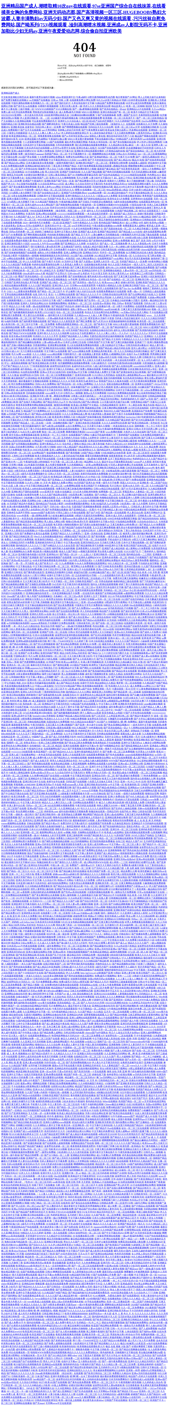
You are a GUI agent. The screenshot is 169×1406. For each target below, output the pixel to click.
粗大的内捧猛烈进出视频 (13, 476)
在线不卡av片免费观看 (137, 354)
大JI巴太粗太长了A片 (133, 698)
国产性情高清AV (90, 1047)
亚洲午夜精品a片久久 (50, 444)
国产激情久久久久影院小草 (69, 862)
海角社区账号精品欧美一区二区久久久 (23, 1242)
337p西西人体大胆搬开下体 (20, 202)
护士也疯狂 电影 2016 (15, 683)
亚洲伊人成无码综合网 (29, 1056)
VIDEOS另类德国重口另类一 (134, 1388)
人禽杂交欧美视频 (51, 500)
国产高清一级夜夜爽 (102, 1191)
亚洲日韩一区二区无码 (38, 680)
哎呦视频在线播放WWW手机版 (68, 847)
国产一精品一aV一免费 (132, 1239)
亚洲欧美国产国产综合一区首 (59, 181)
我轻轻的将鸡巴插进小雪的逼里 (49, 766)
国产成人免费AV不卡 (15, 1322)
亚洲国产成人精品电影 (113, 548)
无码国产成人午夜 (129, 1020)
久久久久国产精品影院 (39, 285)
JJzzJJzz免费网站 (149, 121)
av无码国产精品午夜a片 (18, 414)
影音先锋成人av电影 (112, 713)
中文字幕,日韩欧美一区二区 (104, 1349)
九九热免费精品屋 (90, 1263)
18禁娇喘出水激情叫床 (34, 1197)
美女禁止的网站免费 (144, 1283)
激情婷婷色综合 (71, 1364)
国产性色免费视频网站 (131, 680)
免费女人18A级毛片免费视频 (19, 539)
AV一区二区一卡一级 (17, 1391)
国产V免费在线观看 (135, 479)
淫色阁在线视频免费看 (108, 734)
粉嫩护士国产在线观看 (97, 1137)
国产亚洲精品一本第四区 (62, 258)
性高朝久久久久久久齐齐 (45, 336)
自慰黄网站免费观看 (129, 650)
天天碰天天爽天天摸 (110, 542)
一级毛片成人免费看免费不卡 (121, 536)
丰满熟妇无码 (159, 1337)
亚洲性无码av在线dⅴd (124, 859)
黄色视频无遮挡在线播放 (82, 1095)
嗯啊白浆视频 (70, 856)
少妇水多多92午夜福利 (73, 1101)
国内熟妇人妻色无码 (108, 1209)
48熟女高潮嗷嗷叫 (100, 1116)
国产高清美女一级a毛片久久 (87, 282)
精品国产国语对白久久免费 (88, 1086)
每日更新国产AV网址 (126, 97)
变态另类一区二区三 (138, 1400)
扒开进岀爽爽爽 (43, 997)
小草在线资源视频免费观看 (54, 471)
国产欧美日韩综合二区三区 (106, 1319)
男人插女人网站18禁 (54, 521)
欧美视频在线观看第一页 (94, 686)
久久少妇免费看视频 (11, 273)
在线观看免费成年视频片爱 (18, 240)
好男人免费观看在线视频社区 (139, 922)
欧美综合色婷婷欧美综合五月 (16, 1185)
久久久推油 (13, 375)
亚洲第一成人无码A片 (12, 190)
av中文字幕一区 (116, 784)
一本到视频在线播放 (71, 620)
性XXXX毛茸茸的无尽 (129, 1134)
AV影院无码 (154, 348)
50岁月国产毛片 (139, 1098)
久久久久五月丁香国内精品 (29, 734)
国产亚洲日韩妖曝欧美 (127, 1006)
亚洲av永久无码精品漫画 (126, 632)
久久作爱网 (141, 503)
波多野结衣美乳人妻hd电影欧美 (109, 1385)
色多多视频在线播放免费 (116, 1167)
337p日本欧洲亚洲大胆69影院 (38, 713)
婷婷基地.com (51, 811)
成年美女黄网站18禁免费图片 (42, 769)
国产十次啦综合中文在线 (30, 973)
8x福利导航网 (11, 321)
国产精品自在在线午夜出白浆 (68, 886)
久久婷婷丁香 (81, 641)
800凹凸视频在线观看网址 (90, 737)
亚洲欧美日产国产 (39, 506)
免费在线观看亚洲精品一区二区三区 (74, 324)
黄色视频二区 (70, 599)
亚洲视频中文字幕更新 (104, 1026)
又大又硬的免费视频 (124, 133)
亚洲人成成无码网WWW (23, 151)
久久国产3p (144, 1137)
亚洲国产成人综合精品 (149, 1038)
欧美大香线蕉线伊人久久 (47, 456)
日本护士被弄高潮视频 (105, 1242)
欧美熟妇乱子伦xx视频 (93, 907)
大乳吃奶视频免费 (65, 145)
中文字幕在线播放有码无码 (38, 605)
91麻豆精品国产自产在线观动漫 (65, 638)
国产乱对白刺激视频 (101, 635)
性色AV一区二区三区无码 (38, 1182)
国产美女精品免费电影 (67, 644)
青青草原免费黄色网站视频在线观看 (34, 405)
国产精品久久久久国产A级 (65, 901)
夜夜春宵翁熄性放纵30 (12, 668)
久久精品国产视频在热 (46, 202)
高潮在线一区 (125, 255)
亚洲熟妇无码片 (91, 252)
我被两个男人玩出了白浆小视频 (54, 169)
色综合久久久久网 (46, 925)
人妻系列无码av (144, 133)
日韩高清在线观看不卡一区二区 (63, 1188)
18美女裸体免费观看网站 (28, 674)
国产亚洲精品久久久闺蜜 (72, 243)
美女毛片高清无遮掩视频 (137, 258)
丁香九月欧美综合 (132, 530)
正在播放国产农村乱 (71, 246)
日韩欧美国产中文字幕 (98, 342)
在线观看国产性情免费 (99, 823)
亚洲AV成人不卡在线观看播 (81, 569)
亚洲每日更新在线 (53, 1242)
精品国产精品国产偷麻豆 (30, 1146)
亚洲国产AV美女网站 (28, 653)
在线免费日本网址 (133, 674)
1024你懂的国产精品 (96, 1298)
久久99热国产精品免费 (111, 1230)
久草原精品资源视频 (134, 569)
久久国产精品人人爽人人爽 (152, 707)
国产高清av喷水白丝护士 (19, 560)
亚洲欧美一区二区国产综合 (153, 482)
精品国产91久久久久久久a (72, 1310)
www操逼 (26, 354)
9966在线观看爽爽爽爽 (41, 210)
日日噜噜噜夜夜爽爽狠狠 (13, 853)
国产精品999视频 (118, 1014)
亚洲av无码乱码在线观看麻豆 (26, 1209)
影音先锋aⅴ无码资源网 (20, 336)
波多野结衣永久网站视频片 (14, 745)
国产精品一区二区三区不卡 (51, 291)
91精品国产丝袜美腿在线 (88, 417)
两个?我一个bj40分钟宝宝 (60, 641)
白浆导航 (62, 769)
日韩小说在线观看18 (11, 581)
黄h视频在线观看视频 (148, 671)
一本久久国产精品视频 (30, 964)
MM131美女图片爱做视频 (80, 139)
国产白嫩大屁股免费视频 (142, 695)
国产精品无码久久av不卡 (55, 402)
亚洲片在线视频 (71, 745)
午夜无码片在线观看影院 (64, 1008)
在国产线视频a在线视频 (32, 1272)
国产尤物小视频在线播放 (19, 345)
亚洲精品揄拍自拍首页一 (38, 593)
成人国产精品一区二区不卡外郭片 (150, 757)
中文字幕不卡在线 (156, 1065)
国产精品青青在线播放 (110, 698)
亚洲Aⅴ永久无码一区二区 (135, 485)
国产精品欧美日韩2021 (72, 1280)
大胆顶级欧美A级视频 (153, 363)
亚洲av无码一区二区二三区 (34, 1149)
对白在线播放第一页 (19, 1352)
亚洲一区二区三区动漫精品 (37, 1230)
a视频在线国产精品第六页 (77, 536)
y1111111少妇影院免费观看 (70, 213)
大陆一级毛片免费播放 (33, 1047)
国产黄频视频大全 (45, 1388)
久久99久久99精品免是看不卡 (118, 1194)
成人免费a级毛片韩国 (70, 112)
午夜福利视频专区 (92, 1337)
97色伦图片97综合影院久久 (20, 1298)
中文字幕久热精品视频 (79, 1218)
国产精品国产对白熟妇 (85, 1209)
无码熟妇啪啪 (150, 1209)
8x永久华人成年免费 (30, 432)
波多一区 (158, 716)
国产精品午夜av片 (50, 823)
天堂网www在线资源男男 (82, 285)
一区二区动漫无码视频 (31, 1316)
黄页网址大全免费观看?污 (84, 566)
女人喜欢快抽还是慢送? (101, 133)
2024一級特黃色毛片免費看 (36, 222)
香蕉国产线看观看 (134, 303)
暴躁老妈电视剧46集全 (153, 910)
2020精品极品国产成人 (99, 572)
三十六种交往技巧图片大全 (115, 653)
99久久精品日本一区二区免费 (122, 563)
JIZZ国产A (101, 722)
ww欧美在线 (58, 1182)
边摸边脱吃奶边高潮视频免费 (45, 892)
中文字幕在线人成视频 (139, 602)
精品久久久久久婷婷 (26, 408)
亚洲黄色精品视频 (155, 479)
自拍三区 (120, 841)
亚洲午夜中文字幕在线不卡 (103, 1152)
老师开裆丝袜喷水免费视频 (94, 474)
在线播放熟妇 (114, 1298)
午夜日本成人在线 (70, 124)
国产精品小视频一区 (33, 985)
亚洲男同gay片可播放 (143, 1119)
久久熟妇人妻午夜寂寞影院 (65, 1230)
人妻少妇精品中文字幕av (112, 345)
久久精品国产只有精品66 (88, 778)
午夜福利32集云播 (57, 139)
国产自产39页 (93, 512)
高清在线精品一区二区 (68, 1003)
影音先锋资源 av (67, 970)
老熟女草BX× (30, 742)
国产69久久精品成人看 (137, 796)
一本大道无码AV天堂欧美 (110, 396)
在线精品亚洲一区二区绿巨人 (16, 737)
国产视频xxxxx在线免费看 (41, 1289)
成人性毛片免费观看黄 (29, 1313)
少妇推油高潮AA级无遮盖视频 (120, 471)
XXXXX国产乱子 (132, 551)
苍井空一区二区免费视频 (112, 252)
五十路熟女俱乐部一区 (89, 1361)
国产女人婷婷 (93, 1098)
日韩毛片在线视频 (129, 931)
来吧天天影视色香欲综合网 (87, 629)
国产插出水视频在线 (19, 1328)
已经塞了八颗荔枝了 (146, 964)
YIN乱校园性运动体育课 (113, 453)
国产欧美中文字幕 (103, 324)
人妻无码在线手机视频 (72, 456)
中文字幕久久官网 (108, 704)
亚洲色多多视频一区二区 (114, 557)
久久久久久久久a (138, 333)
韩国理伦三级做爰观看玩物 (123, 982)
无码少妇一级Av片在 (60, 506)
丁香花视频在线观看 (76, 441)
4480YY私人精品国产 (67, 447)
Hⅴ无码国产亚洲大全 (84, 482)
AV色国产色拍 (53, 662)
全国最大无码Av (61, 399)
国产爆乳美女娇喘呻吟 (115, 1248)
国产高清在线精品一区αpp (112, 109)
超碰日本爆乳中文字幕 (23, 1101)
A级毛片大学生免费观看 (32, 1224)
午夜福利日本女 (35, 748)
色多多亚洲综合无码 (133, 659)
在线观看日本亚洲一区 (135, 623)
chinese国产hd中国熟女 (96, 1032)
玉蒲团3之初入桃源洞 (102, 387)
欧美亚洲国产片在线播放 (42, 1334)
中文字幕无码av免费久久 (110, 856)
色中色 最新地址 (55, 1116)
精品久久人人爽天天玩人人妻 (57, 802)
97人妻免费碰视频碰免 (148, 689)
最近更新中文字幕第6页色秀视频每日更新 (85, 1206)
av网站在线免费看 (16, 258)
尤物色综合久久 (103, 964)
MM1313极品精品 (142, 216)
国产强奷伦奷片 (62, 103)
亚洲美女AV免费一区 (90, 644)
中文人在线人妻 (100, 898)
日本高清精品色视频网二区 (43, 420)
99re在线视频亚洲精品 (140, 605)
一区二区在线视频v (125, 1212)
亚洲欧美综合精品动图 (29, 124)
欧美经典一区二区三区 (75, 318)
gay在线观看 (149, 139)
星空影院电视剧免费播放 (102, 841)
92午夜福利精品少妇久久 (64, 1011)
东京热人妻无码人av (118, 273)
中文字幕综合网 (9, 157)
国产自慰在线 (71, 1227)
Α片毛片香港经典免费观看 (142, 381)
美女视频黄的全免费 (11, 1080)
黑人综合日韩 (52, 172)
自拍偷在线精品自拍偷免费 (71, 1298)
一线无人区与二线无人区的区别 (148, 264)
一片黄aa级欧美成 (54, 318)
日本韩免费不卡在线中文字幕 (68, 249)
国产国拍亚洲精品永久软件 (134, 745)
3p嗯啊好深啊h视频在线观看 (98, 910)
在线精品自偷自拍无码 (101, 330)
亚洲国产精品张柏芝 (107, 231)
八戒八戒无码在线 (101, 366)
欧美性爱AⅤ (76, 961)
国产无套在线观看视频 (86, 357)
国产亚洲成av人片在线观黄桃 (62, 479)
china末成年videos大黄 (34, 273)
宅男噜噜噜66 (53, 1119)
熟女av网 (130, 916)
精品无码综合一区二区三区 (33, 1269)
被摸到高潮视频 (62, 405)
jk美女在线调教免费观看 (23, 196)
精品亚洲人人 (118, 106)
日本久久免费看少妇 (31, 916)
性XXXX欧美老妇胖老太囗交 (23, 1134)
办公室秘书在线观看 (26, 184)
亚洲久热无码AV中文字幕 (29, 880)
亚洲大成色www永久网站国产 (40, 205)
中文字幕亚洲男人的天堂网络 (61, 1000)
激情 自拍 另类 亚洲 (117, 1071)
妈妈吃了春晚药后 (44, 231)
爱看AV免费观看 (43, 874)
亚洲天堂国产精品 (158, 850)
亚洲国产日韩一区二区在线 (53, 632)
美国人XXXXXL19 (129, 482)
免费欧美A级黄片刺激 (133, 865)
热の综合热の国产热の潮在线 (84, 402)
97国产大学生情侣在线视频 (137, 713)
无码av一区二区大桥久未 (143, 919)
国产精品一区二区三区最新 (131, 949)
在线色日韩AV (88, 530)
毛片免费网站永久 (58, 1006)
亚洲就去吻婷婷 (145, 1364)
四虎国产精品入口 (134, 336)
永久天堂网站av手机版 (105, 1391)
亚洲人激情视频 (68, 895)
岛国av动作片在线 (107, 357)
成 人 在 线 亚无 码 (10, 916)
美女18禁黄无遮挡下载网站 (113, 1068)
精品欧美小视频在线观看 (45, 551)
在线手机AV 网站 (128, 811)
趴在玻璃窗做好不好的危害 (139, 148)
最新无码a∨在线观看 (112, 1272)
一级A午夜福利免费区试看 (90, 1304)
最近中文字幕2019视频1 (105, 1286)
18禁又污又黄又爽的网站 (144, 539)
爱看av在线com (40, 590)
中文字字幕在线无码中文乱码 (55, 228)
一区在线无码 (87, 593)
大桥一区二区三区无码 (67, 1185)
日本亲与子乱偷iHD (118, 901)
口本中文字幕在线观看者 (28, 1023)
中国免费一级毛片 (33, 190)
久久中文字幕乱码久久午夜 (14, 420)
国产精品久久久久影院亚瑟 (61, 321)
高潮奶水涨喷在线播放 (72, 1119)
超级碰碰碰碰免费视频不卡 (47, 518)
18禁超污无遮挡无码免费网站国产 (149, 976)
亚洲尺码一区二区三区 (112, 1263)
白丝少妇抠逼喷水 (135, 1104)
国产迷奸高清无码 (130, 611)
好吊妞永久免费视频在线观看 (76, 187)
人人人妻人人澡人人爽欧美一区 (132, 979)
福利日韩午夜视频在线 (117, 695)
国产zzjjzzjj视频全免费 (79, 351)
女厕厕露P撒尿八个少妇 (19, 300)
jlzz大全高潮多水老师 (76, 671)
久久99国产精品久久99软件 (104, 931)
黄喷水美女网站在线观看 (106, 1023)
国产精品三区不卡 (130, 1218)
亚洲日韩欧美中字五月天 (106, 991)
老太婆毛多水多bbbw (93, 1400)
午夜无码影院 (37, 725)
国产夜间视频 (73, 453)
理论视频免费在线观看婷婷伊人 (142, 997)
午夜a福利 (81, 97)
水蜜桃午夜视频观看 (48, 106)
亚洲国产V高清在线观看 (154, 710)
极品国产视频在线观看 (146, 136)
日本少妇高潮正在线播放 (101, 641)
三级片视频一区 (26, 109)
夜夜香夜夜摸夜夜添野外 (82, 1146)
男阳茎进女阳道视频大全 (45, 112)
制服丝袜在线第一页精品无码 (103, 811)
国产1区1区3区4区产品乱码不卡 (145, 817)
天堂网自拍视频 (59, 1050)
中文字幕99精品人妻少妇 (109, 509)
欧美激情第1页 (132, 784)
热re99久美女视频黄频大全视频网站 (82, 1200)
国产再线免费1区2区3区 (25, 348)
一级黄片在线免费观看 (132, 793)
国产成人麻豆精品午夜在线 (55, 1023)
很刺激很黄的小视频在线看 (133, 853)
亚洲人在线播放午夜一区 (102, 306)
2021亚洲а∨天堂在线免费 (56, 240)
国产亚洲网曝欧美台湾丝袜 (97, 297)
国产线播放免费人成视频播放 (146, 934)
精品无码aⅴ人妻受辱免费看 (135, 560)
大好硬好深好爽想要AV (35, 175)
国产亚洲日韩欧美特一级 (47, 814)
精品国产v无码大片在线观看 (142, 1376)
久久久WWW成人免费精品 (146, 1000)
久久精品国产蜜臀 (18, 1065)
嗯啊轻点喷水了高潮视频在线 (152, 898)
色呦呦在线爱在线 (108, 497)
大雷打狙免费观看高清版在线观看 (94, 166)
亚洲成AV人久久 (147, 1026)
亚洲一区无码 (100, 904)
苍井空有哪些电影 (121, 635)
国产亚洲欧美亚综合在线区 (52, 348)
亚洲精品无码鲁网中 (16, 1218)
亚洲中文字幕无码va (131, 742)
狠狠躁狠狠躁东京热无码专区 (54, 255)
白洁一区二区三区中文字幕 (44, 871)
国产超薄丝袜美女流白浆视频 (131, 372)
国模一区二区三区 (104, 1143)
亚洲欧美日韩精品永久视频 (111, 468)
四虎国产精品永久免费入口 (149, 1089)
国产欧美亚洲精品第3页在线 (30, 955)
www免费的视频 (114, 432)
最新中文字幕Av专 (89, 745)
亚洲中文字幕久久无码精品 (60, 369)
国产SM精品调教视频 (119, 904)
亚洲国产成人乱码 (87, 231)
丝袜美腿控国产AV (80, 387)
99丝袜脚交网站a (123, 629)
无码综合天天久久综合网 (101, 127)
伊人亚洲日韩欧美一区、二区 (35, 118)
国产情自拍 (38, 318)
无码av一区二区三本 (36, 805)
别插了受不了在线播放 (43, 1185)
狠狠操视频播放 (38, 1328)
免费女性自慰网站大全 (77, 157)
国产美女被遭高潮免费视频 (22, 187)
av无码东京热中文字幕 (144, 1074)
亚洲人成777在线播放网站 (22, 754)
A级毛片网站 (140, 1203)
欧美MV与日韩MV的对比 (138, 1260)
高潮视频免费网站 (58, 303)
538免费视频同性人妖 (70, 907)
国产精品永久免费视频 (53, 1251)
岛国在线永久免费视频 (57, 722)
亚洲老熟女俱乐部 (30, 913)
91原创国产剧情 (122, 835)
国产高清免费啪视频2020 (78, 1062)
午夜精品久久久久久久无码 (135, 339)
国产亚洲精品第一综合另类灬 (70, 1289)
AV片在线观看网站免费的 (143, 1185)
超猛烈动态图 (80, 572)
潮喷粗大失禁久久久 (35, 599)
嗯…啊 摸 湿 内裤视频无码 (141, 1053)
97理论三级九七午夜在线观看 (70, 512)
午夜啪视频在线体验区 (55, 1316)
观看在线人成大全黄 (130, 734)
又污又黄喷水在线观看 (31, 351)
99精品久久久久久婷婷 (31, 1233)
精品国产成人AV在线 (146, 1116)
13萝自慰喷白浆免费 (141, 1337)
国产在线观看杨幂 (107, 115)
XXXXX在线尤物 (105, 1176)
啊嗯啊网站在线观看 (84, 1164)
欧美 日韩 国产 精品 (30, 360)
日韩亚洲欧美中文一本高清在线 (17, 518)
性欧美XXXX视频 (58, 1149)
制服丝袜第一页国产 (155, 1077)
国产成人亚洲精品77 (63, 1391)
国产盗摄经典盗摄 (32, 1143)
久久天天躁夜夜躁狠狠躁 (111, 1059)
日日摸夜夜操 (132, 1385)
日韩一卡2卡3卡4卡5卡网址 (124, 1328)
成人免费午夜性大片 (65, 1322)
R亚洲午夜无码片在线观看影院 (16, 1346)
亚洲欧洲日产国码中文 (140, 1277)
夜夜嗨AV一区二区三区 (80, 303)
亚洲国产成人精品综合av (106, 853)
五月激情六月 (111, 925)
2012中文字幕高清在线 (27, 898)
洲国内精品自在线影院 (18, 889)
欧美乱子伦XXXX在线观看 (62, 1212)
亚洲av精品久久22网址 (82, 949)
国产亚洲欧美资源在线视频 (129, 1083)
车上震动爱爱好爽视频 (131, 1209)
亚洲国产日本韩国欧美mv (74, 193)
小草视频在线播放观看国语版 (73, 1140)
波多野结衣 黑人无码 (125, 1176)
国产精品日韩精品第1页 (21, 536)
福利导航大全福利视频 (63, 548)
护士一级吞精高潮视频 (15, 363)
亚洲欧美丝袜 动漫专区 (22, 127)
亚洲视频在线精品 (112, 270)
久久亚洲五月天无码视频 (32, 1041)
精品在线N (125, 1098)
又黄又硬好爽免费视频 (106, 650)
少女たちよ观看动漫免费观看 (21, 291)
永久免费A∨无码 (83, 1286)
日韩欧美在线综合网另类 (114, 294)
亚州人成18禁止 (139, 348)
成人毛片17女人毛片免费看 (141, 1340)
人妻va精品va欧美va (52, 342)
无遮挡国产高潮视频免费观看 (86, 506)
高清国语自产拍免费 (142, 411)
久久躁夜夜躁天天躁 (87, 895)
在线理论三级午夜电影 (57, 267)
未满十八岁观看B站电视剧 (27, 608)
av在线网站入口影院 (40, 548)
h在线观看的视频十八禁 (73, 796)
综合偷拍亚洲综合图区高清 (14, 868)
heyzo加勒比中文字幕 (45, 1298)
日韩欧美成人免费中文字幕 (101, 372)
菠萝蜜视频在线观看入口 (96, 1014)
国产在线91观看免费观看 (119, 1188)
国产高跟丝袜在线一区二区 (117, 228)
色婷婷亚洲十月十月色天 (90, 731)
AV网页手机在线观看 (45, 459)
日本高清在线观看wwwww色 (140, 468)
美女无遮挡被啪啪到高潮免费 (28, 1358)
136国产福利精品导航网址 (140, 1164)
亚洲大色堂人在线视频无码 (104, 288)
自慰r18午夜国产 (31, 1080)
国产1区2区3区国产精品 (124, 572)
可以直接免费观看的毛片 (44, 121)
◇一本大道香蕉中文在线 (154, 1397)
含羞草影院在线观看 (148, 115)
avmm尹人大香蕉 (142, 462)
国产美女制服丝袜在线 (124, 142)
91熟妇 (117, 973)
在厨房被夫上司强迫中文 (91, 817)
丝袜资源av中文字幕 (77, 372)
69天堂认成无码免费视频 (138, 103)
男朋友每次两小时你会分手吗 (125, 1334)
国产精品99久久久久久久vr (32, 1286)
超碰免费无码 (80, 916)
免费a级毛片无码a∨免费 (30, 991)
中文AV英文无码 (98, 273)
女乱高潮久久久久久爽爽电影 (110, 997)
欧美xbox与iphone (18, 1251)
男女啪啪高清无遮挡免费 (97, 1119)
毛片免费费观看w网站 (47, 982)
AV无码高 (111, 620)
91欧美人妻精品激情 (19, 772)
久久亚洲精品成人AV (69, 808)
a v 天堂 (82, 210)
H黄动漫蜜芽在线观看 (135, 668)
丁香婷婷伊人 (149, 551)
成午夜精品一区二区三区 (32, 369)
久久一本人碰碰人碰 (119, 246)
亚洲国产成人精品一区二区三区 (56, 282)
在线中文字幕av (69, 1361)
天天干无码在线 (13, 488)
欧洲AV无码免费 (19, 1077)
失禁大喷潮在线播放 (136, 644)
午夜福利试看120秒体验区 (36, 462)
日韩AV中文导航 (146, 982)
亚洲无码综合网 (83, 375)
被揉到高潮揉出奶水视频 (48, 1101)
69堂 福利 (143, 222)
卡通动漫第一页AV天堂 (123, 689)
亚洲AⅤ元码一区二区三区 (81, 1149)
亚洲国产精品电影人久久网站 (74, 336)
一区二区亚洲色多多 (37, 1394)
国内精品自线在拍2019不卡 (110, 237)
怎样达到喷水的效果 (74, 1032)
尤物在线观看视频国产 (78, 952)
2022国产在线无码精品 (132, 599)
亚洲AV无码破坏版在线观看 (41, 683)
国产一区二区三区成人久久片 (69, 677)
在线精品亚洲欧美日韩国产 (15, 760)
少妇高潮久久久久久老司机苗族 (73, 1152)
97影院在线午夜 (138, 205)
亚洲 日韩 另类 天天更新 (78, 1182)
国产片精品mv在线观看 (143, 1206)
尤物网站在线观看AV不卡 (90, 832)
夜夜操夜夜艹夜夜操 (154, 1182)
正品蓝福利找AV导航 (85, 575)
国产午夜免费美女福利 (93, 130)
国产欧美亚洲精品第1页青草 (42, 363)
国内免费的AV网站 (124, 1122)
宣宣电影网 (85, 1038)
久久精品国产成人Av (24, 216)
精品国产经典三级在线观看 (94, 124)
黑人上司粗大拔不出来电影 (151, 97)
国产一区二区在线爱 (58, 1367)
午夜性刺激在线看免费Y (130, 1152)
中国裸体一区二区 (72, 1047)
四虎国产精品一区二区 (55, 154)
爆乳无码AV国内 (122, 1251)
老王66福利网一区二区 (130, 925)
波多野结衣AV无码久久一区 (21, 982)
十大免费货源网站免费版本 (51, 157)
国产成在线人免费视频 (79, 769)
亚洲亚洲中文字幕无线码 (23, 904)
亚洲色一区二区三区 (149, 1391)
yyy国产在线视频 (55, 142)
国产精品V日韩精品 (45, 1191)
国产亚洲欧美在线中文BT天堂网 (54, 1029)
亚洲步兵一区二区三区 (18, 665)
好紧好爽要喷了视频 (142, 1346)
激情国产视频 (18, 1167)
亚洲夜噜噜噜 (115, 850)
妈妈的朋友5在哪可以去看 (142, 862)
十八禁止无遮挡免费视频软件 (107, 769)
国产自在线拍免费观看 (67, 611)
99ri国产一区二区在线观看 (128, 710)
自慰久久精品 (116, 674)
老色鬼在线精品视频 (132, 1155)
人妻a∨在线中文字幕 (98, 1328)
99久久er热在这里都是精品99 (149, 677)
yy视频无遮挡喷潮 (87, 551)
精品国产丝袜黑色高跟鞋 (135, 626)
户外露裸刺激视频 (32, 931)
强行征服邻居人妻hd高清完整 (45, 246)
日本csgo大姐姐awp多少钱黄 (85, 913)
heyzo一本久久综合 (75, 1098)
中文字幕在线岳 (24, 566)
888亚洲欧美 (71, 731)
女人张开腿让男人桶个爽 (32, 267)
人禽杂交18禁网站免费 (154, 742)
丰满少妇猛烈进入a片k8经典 (104, 503)
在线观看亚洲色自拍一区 (151, 202)
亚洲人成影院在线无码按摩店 (114, 1047)
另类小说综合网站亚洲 (96, 1113)
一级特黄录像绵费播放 (153, 1059)
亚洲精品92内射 (75, 1014)
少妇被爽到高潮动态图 (51, 1020)
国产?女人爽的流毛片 (52, 1206)
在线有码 (65, 1203)
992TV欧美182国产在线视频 (53, 1382)
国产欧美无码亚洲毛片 (58, 949)
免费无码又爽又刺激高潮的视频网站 (74, 488)
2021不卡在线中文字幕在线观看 (23, 856)
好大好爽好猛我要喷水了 (121, 889)
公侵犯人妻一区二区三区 (142, 1011)
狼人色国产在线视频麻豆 (39, 596)
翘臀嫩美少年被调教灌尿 (136, 1272)
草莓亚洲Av (128, 491)
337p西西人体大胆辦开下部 (22, 193)
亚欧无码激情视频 (112, 378)
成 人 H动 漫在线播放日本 (80, 994)
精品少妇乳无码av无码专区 (73, 653)
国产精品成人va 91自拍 (130, 231)
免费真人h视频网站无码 (113, 354)
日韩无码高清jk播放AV (137, 345)
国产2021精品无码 (57, 1355)
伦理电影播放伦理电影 (144, 476)
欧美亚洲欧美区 (142, 740)
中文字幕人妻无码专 (30, 802)
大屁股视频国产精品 (19, 937)
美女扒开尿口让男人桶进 (117, 731)
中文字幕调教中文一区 (79, 154)
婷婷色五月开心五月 (93, 1197)
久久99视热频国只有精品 (91, 1083)
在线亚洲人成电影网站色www (131, 375)
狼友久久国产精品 (68, 551)
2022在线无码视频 (89, 497)
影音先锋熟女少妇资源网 (38, 1167)
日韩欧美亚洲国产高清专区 (55, 1095)
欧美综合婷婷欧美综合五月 (56, 387)
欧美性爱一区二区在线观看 (151, 321)
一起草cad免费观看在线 (95, 465)
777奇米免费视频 (148, 775)
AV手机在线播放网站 (94, 1301)
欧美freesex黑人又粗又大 (154, 1143)
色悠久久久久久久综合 (43, 297)
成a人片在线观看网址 (108, 1017)
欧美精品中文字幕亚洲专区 (81, 1176)
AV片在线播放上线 (34, 172)
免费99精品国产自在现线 (118, 1107)
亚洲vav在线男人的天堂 (61, 1059)
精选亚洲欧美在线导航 (27, 1071)
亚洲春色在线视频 (153, 1062)
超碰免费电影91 (54, 1047)
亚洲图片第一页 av (71, 1173)
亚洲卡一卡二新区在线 (130, 405)
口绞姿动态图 (144, 811)
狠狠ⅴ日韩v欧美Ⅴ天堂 (77, 521)
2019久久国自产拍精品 (142, 835)
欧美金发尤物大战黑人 (116, 130)
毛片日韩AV (116, 485)
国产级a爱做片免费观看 (127, 775)
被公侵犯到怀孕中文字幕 (40, 994)
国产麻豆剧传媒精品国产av (20, 799)
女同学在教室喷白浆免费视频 (141, 647)
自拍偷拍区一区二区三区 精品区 (45, 745)
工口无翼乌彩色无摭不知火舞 (115, 402)
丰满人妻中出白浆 (16, 805)
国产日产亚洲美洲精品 (15, 1113)
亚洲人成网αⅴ (122, 1131)
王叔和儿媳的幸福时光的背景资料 (149, 1251)
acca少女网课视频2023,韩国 (31, 1000)
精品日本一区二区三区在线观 (37, 524)
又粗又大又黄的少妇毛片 (108, 865)
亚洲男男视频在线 (35, 1319)
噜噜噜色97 (108, 799)
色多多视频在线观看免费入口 (19, 686)
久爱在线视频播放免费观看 (22, 1098)
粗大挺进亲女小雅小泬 (51, 1227)
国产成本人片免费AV (150, 632)
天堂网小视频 (16, 465)
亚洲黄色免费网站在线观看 (87, 647)
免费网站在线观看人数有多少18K (113, 937)
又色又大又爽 (42, 216)
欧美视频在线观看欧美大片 (91, 1346)
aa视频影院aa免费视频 (118, 701)
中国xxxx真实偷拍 (44, 686)
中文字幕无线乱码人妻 (145, 596)
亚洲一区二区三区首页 (138, 453)
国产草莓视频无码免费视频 (81, 748)
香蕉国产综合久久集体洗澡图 (113, 381)
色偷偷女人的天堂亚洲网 (52, 835)
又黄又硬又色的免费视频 (137, 814)
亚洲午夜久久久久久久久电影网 (53, 333)
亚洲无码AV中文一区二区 (58, 225)
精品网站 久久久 (92, 462)
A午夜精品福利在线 (115, 151)
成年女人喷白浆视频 (123, 330)
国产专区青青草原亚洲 (127, 169)
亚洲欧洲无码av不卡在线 (48, 784)
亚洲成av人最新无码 (47, 1140)
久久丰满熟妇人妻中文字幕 (46, 1125)
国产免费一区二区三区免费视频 (119, 751)
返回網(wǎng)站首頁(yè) (69, 77)
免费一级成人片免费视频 (32, 327)
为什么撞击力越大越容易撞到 (93, 760)
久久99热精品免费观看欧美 (38, 886)
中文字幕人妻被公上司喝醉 (39, 677)
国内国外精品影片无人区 (104, 1316)
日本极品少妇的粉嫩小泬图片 (125, 300)
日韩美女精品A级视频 (29, 838)
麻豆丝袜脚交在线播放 (78, 1325)
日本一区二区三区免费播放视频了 (57, 375)
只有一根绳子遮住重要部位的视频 (46, 1077)
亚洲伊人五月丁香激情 (95, 596)
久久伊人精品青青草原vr (60, 1245)
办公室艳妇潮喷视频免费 (149, 760)
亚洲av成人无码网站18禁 (130, 763)
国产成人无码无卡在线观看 (66, 1158)
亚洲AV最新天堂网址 (17, 199)
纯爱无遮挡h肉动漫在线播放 (147, 629)
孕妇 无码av (118, 303)
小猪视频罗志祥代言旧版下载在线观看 (139, 234)
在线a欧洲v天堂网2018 (113, 479)
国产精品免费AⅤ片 (10, 913)
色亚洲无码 (157, 602)
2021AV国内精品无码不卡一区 (49, 671)
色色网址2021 (154, 175)
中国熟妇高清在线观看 (88, 680)
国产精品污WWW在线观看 (22, 333)
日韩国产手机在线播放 (115, 1400)
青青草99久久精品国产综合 (143, 1161)
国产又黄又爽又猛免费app (127, 276)
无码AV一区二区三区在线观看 (19, 1176)
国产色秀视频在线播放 (56, 509)
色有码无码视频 (122, 1254)
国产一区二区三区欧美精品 (150, 118)
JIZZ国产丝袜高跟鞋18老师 (111, 148)
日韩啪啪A (105, 208)
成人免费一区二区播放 (119, 1206)
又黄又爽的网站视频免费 (114, 408)
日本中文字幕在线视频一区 (129, 390)
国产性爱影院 (159, 1008)
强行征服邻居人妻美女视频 (110, 1269)
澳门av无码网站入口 (106, 1077)
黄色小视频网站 (95, 309)
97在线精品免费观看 (125, 521)
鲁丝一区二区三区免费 (53, 432)
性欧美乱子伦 (50, 668)
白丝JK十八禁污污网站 (34, 575)
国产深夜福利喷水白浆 (49, 695)
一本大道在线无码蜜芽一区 (98, 213)
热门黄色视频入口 (151, 1146)
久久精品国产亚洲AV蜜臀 (48, 799)
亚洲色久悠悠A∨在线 (40, 614)
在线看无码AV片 (70, 695)
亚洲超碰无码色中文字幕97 (48, 542)
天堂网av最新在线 (110, 1098)
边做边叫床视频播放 (96, 1310)
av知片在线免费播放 (156, 1343)
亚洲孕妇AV (52, 554)
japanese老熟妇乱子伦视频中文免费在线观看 (52, 623)
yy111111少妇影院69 (154, 1029)
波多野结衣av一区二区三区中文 (97, 710)
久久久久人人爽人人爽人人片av (44, 133)
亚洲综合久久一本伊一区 (32, 1026)
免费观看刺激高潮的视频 (125, 847)
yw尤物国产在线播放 (39, 100)
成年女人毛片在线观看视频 (100, 210)
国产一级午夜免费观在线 (114, 1361)
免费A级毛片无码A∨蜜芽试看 (74, 982)
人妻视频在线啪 (125, 994)
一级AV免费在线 (94, 378)
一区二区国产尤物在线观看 (144, 1301)
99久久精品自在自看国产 (82, 722)
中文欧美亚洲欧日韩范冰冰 (14, 97)
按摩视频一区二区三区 (110, 491)
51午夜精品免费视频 (117, 1008)
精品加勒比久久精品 (105, 683)
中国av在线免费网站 (48, 530)
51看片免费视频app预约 (60, 1269)
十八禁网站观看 (12, 279)
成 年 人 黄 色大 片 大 (123, 1313)
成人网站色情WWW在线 (96, 862)
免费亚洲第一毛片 (102, 689)
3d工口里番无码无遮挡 (94, 701)
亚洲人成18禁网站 (70, 1026)
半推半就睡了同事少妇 (107, 1146)
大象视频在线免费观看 (154, 883)
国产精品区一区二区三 (148, 471)
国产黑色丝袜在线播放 (20, 967)
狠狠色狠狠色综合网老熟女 (81, 348)
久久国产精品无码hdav (34, 790)
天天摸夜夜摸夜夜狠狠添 (56, 309)
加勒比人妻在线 (97, 136)
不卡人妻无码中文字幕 (84, 1269)
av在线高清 (95, 1140)
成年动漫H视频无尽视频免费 (73, 811)
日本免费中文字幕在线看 (61, 853)
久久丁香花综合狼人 (155, 865)
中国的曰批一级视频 (58, 1092)
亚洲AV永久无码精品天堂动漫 (48, 1089)
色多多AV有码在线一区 (100, 142)
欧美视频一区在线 (90, 1358)
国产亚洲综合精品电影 (102, 1254)
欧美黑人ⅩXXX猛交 (45, 312)
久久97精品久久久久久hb (36, 208)
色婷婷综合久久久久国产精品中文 (150, 459)
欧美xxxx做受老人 (70, 662)
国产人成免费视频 (148, 1328)
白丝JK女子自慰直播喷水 (82, 333)
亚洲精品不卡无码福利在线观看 (147, 823)
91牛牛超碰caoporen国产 (123, 1116)
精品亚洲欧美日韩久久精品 (128, 665)
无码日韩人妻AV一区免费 (48, 127)
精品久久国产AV (134, 841)
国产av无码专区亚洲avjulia (75, 136)
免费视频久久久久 (147, 441)
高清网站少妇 (34, 500)
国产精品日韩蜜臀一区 (31, 1155)
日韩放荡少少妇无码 (129, 1266)
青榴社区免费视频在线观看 (14, 614)
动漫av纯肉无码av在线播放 (101, 979)
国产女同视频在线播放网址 (25, 444)
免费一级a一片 (134, 291)
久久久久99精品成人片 (18, 548)
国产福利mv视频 (147, 1331)
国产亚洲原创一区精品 (120, 1000)
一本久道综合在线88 (100, 617)
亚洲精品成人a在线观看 (142, 1379)
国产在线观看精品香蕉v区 (31, 1295)
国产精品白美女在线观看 (124, 671)
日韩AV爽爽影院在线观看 (58, 1272)
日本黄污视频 (66, 1056)
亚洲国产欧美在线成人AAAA (69, 889)
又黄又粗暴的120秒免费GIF (124, 524)
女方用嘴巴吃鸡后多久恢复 (139, 252)
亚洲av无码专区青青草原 (47, 844)
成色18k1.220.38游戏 (115, 267)
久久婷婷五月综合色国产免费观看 (129, 297)
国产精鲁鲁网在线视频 (67, 205)
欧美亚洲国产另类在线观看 (51, 378)
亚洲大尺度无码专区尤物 (77, 1116)
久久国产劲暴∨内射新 (36, 1092)
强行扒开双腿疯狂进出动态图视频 (150, 474)
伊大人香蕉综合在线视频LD (23, 530)
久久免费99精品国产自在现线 (44, 775)
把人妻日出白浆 (135, 512)
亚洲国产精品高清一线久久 (131, 1224)
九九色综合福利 (17, 1319)
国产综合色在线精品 (109, 175)
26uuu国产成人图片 (16, 596)
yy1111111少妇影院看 (21, 751)
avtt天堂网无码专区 (81, 225)
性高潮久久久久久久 (118, 686)
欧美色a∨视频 (156, 222)
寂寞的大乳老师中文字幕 (100, 1089)
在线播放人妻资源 (91, 354)
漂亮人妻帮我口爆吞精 (41, 889)
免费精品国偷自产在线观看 (89, 970)
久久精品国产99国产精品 (54, 1292)
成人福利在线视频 (25, 390)
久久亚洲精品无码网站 (115, 1053)
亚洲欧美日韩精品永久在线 (134, 1319)
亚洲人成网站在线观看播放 (63, 450)
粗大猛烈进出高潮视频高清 (27, 1364)
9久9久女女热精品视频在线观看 (77, 922)
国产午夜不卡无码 (51, 261)
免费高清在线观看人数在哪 (131, 1242)
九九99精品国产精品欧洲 (96, 961)
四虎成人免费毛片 (110, 680)
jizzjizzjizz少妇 (133, 417)
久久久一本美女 (48, 1107)
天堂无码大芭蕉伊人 (53, 650)
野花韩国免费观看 (143, 838)
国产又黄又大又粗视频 (152, 438)
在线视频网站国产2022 (55, 748)
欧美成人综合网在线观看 (130, 1286)
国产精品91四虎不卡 (42, 1053)
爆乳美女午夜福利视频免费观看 (132, 527)
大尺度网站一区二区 (70, 530)
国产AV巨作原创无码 (66, 1254)
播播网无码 (97, 919)
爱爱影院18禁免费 (118, 163)
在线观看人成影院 (138, 163)
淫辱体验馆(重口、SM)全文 (21, 1388)
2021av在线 (108, 629)
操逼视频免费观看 (55, 453)
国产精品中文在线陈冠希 (35, 638)
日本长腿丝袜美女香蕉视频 (39, 163)
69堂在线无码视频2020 (121, 447)
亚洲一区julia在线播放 (92, 602)
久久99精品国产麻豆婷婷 (117, 420)
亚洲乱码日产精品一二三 (93, 940)
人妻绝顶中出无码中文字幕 (51, 1098)
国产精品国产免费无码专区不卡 (32, 1212)
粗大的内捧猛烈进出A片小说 (51, 1325)
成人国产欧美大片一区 (46, 563)
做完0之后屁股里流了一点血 (153, 210)
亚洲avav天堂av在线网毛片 (30, 225)
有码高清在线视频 (10, 1340)
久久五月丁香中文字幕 (67, 707)
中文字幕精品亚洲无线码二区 (56, 608)
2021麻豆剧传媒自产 (117, 193)
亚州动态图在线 (132, 566)
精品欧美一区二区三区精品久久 (41, 1257)
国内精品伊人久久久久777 (29, 545)
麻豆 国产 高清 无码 (141, 240)
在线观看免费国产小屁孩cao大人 (131, 886)
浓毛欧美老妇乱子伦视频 (120, 608)
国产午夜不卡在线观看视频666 (127, 414)
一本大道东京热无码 (32, 115)
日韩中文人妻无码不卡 (111, 438)
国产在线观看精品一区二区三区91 (21, 228)
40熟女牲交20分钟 (107, 1134)
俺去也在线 (148, 405)
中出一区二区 (91, 886)
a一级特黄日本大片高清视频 (59, 315)
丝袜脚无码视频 (78, 979)
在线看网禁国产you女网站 (110, 258)
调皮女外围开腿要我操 (113, 1322)
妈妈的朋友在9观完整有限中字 (147, 1107)
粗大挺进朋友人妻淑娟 (99, 414)
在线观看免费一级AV (28, 835)
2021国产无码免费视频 (81, 1179)
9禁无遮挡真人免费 (134, 802)
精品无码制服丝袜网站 (58, 1239)
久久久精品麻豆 (60, 928)
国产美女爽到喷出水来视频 (45, 895)
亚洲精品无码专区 (92, 1065)
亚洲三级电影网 (75, 835)
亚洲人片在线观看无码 (73, 754)
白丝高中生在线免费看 (55, 276)
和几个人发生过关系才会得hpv (124, 1032)
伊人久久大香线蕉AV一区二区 (22, 399)
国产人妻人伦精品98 (120, 1050)
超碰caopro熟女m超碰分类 (66, 874)
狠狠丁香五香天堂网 (73, 408)
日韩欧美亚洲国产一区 (86, 581)
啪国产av (59, 626)
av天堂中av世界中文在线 (62, 148)
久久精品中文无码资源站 (59, 1236)
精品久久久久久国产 (138, 943)
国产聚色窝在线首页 (34, 572)
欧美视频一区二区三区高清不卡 (119, 118)
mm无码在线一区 (157, 270)
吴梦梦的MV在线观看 (142, 199)
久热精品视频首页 (109, 405)
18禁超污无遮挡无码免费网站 (89, 515)
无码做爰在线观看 (35, 393)
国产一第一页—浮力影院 (21, 563)
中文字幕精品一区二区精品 (92, 1008)
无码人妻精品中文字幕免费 (53, 1161)
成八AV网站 (132, 222)
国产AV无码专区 (26, 817)
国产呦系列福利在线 (35, 1119)
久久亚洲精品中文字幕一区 (37, 1011)
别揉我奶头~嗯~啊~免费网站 (123, 722)
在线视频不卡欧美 (28, 1370)
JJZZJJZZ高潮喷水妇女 (116, 1003)
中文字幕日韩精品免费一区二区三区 (44, 485)
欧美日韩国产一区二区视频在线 (30, 1116)
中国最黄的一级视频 (28, 255)
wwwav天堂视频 (90, 790)
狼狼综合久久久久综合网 (47, 1044)
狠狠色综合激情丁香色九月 (149, 208)
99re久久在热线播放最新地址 (48, 536)
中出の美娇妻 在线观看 (29, 468)
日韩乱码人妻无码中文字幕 (144, 506)
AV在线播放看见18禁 (83, 1236)
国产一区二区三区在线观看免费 (87, 1266)
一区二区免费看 (47, 324)
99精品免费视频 (78, 719)
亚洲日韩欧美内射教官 (136, 1095)
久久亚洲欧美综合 (10, 1233)
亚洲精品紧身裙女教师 (116, 817)
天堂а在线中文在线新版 (80, 1224)
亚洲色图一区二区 (29, 832)
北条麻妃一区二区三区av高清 (68, 596)
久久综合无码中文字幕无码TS (70, 772)
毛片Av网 (16, 354)
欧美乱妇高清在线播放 (67, 429)
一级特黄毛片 (85, 1295)
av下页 (83, 1230)
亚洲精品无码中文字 (92, 270)
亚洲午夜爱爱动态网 (132, 985)
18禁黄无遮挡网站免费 (56, 1319)
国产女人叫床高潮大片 (84, 659)
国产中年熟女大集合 (28, 1032)
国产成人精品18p (122, 160)
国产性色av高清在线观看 (73, 892)
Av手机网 (72, 279)
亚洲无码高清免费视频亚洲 (134, 1023)
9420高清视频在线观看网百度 (16, 850)
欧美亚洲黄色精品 (79, 240)
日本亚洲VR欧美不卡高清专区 (31, 883)
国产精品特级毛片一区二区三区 (126, 327)
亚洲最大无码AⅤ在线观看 (90, 1053)
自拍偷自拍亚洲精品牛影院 (34, 1006)
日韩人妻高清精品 (57, 175)
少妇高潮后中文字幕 (83, 1343)
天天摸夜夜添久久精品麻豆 (118, 662)
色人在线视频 (42, 958)
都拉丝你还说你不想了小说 (120, 136)
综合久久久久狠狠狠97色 (93, 614)
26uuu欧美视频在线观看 (47, 1373)
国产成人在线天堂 (39, 760)
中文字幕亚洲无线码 (80, 775)
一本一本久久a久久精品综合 (25, 626)
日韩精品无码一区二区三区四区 (129, 766)
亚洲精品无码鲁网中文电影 (59, 572)
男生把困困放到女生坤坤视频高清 (116, 790)
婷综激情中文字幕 (157, 163)
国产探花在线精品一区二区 (139, 151)
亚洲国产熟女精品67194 (69, 270)
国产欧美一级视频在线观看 (14, 901)
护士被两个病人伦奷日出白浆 (80, 291)
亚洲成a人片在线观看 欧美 (38, 1221)
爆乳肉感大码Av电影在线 (100, 276)
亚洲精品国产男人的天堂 (116, 1185)
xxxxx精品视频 (54, 354)
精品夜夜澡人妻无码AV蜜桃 (18, 1310)
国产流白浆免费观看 (63, 605)
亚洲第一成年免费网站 (49, 946)
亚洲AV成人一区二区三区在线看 (124, 638)
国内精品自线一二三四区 (138, 554)
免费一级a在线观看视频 (38, 306)
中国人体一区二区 (59, 865)
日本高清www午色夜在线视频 (22, 946)
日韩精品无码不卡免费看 (21, 542)
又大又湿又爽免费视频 (103, 527)
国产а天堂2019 (100, 321)
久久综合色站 (59, 997)
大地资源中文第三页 (11, 713)
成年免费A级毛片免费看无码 (123, 707)
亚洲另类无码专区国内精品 (52, 1370)
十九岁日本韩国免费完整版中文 (87, 228)
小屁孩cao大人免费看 (106, 196)
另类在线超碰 (105, 581)
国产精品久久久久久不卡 (88, 294)
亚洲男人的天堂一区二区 (106, 261)
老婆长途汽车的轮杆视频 (154, 1230)
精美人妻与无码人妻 (91, 826)
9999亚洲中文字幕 (113, 545)
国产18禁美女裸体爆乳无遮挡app (59, 1304)
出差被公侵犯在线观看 (12, 886)
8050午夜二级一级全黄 (57, 934)
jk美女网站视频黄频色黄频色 (150, 456)
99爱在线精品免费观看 (135, 509)
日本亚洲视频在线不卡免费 (66, 593)
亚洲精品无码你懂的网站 (82, 1155)
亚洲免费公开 (45, 249)
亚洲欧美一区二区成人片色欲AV (17, 1400)
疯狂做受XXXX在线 (153, 958)
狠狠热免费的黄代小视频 (83, 169)
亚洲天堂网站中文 (153, 512)
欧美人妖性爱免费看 (47, 940)
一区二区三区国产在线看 (13, 808)
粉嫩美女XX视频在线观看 (152, 578)
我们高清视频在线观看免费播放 (91, 145)
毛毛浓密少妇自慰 (76, 378)
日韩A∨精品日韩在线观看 (106, 488)
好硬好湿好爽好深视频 (80, 1385)
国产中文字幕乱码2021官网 (115, 1233)
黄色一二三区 (124, 976)
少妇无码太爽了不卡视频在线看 (146, 701)
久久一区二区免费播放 (132, 1307)
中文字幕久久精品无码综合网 (33, 617)
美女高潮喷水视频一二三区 (29, 811)
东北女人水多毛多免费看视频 (19, 844)
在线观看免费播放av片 (39, 1035)
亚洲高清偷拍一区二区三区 (52, 656)
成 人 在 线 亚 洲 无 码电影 (147, 820)
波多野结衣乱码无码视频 (68, 1379)
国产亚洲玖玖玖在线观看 (116, 1197)
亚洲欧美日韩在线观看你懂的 (89, 151)
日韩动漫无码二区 (85, 623)
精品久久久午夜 (17, 306)
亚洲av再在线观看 (145, 859)
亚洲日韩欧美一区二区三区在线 (109, 554)
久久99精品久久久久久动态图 (94, 829)
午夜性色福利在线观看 (48, 620)
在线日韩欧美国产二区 (37, 178)
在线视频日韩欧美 (150, 127)
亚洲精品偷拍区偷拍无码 (37, 166)
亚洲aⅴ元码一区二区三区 (23, 219)
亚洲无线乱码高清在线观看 (144, 1167)
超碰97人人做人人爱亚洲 (101, 740)
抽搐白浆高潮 (49, 859)
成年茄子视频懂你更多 (96, 674)
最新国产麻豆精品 (106, 169)
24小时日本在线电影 (138, 408)
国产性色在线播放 (114, 754)
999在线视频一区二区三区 (90, 925)
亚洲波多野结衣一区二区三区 (91, 216)
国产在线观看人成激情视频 (56, 1143)
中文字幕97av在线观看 (55, 351)
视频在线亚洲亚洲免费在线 (120, 907)
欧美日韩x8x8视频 (157, 1080)
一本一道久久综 (142, 145)
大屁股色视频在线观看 (98, 892)
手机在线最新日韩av (104, 139)
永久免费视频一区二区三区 (27, 859)
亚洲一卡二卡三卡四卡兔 (21, 874)
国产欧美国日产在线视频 (117, 1245)
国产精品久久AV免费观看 (152, 524)
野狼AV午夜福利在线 (113, 315)
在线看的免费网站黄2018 (141, 614)
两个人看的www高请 (90, 713)
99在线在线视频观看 (55, 441)
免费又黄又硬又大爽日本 (16, 1104)
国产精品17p (94, 653)
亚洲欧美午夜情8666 (154, 763)
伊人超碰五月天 (48, 270)
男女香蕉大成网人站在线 (110, 551)
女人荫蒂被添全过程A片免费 (86, 1272)
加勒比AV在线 (110, 934)
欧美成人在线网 (102, 1179)
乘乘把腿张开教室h (75, 432)
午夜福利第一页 (88, 205)
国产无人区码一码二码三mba (25, 1206)
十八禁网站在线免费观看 (19, 928)
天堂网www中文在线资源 (58, 1403)
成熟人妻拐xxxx (78, 309)
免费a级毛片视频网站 (105, 976)
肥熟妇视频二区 (51, 907)
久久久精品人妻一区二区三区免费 (118, 1364)
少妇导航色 (70, 698)
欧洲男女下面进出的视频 (101, 665)
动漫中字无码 (87, 683)
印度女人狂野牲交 (90, 438)
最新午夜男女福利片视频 (42, 97)
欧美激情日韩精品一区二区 (48, 539)
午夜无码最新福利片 (30, 426)
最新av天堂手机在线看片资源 (67, 1065)
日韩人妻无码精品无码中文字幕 (140, 1263)
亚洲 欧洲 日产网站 (151, 638)
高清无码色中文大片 (54, 1131)
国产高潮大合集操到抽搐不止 (94, 524)
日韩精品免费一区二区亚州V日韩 (116, 1203)
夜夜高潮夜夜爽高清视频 (68, 1334)
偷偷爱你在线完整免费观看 (20, 330)
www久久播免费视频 (84, 1397)
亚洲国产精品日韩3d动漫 (48, 288)
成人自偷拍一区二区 (125, 1170)
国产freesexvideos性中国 (138, 1041)
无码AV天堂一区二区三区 (104, 1029)
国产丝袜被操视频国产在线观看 (20, 252)
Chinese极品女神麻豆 (74, 1080)
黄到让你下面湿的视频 (141, 1047)
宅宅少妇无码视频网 (50, 796)
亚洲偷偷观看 (155, 1023)
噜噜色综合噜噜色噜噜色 (65, 817)
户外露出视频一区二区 (25, 940)
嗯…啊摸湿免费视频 (59, 396)
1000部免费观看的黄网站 (76, 503)
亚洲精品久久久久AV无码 (62, 381)
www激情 (82, 160)
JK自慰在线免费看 (29, 372)
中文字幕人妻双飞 (13, 411)
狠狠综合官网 (152, 793)
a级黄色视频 (123, 1394)
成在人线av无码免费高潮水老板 (67, 1301)
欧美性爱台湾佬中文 (56, 1197)
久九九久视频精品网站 (148, 874)
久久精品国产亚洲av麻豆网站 (75, 931)
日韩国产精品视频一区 (34, 949)
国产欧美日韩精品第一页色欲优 (144, 423)
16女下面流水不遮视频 (89, 1355)
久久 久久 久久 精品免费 (146, 447)
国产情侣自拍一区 (66, 384)
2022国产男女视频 (27, 157)
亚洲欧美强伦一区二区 (153, 805)
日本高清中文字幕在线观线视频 (39, 145)
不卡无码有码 (136, 1310)
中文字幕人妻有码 (84, 853)
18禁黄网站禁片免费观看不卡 (26, 841)
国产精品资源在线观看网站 (29, 521)
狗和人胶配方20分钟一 (108, 805)
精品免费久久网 (129, 871)
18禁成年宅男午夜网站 (115, 602)
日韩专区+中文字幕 (66, 937)
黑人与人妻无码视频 (72, 199)
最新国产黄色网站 (124, 740)
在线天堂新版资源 (33, 1074)
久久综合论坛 (139, 255)
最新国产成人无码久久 (125, 213)
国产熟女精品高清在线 (22, 1008)
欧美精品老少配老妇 (61, 476)
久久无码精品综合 (107, 1394)
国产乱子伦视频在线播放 (109, 659)
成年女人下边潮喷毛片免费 (46, 357)
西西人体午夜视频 (13, 339)
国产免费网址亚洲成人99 (94, 850)
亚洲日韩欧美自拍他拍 (95, 784)
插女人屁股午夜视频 (121, 1119)
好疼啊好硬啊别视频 (107, 928)
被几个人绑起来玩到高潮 (111, 802)
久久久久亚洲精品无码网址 (69, 1260)
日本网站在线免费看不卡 (85, 802)
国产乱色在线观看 (83, 1391)
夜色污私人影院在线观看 (123, 874)
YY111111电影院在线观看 (133, 175)
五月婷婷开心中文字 (108, 1367)
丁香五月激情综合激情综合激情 (112, 219)
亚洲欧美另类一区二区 (106, 883)
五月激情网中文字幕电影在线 (53, 1017)
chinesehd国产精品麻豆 (70, 877)
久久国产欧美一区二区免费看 (106, 1215)
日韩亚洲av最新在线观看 (58, 728)
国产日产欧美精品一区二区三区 (62, 327)
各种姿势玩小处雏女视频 (119, 1074)
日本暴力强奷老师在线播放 (70, 459)
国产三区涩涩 (98, 716)
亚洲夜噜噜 (114, 1044)
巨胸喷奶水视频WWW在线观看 (113, 205)
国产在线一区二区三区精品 (109, 623)
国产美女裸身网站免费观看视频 (136, 1017)
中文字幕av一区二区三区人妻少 (125, 844)
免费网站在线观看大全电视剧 (102, 763)
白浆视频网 (156, 832)
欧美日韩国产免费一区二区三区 (103, 871)
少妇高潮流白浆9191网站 (78, 1131)
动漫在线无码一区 (95, 471)
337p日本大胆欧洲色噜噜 (85, 491)
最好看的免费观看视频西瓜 (113, 1376)
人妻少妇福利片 (77, 471)
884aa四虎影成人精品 (117, 190)
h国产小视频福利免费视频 (70, 300)
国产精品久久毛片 (99, 982)
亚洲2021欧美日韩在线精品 (15, 396)
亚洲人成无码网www (97, 844)
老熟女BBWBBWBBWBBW (98, 847)
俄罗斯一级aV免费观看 (55, 1218)
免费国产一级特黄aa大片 (82, 865)
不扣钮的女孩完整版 (148, 563)
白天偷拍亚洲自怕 (121, 823)
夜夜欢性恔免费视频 (123, 820)
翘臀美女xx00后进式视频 (76, 390)
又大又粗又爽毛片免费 (38, 1397)
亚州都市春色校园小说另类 (31, 554)
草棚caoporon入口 (34, 668)
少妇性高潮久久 (157, 1200)
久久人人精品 (39, 354)
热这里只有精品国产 (112, 668)
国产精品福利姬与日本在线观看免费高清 (89, 1292)
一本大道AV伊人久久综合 (74, 500)
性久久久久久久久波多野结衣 (95, 808)
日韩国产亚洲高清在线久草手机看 (21, 282)
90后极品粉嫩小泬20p (156, 698)
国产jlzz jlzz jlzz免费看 (130, 288)
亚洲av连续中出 (9, 1146)
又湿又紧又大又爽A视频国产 (59, 725)
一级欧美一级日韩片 (24, 814)
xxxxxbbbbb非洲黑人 (143, 366)
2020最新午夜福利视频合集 (64, 118)
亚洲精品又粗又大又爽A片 (136, 1149)
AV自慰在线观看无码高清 (130, 1182)
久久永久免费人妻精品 (39, 847)
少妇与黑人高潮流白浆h (80, 560)
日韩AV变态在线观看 (78, 632)
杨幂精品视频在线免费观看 (140, 267)
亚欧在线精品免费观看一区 (120, 384)
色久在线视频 (77, 1041)
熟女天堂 (37, 240)
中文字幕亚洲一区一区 (145, 1274)
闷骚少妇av (123, 357)
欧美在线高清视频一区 (52, 698)
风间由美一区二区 (32, 704)
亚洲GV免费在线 (45, 151)
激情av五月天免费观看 (95, 393)
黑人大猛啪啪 (123, 1056)
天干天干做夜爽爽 (146, 536)
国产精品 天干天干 (80, 234)
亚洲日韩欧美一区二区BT (25, 249)
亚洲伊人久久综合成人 (69, 121)
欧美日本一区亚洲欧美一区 (75, 1125)
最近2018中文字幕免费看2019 (21, 1050)
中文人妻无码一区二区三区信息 (64, 1104)
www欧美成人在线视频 (38, 1301)
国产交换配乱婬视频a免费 (38, 584)
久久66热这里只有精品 (79, 898)
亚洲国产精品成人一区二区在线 (27, 423)
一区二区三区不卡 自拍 (91, 1185)
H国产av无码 (146, 399)
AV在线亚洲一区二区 (56, 1224)
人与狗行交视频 (86, 599)
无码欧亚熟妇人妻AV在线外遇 (116, 476)
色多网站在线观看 (138, 130)
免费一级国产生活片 (127, 115)
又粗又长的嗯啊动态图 (145, 790)
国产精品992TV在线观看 (92, 420)
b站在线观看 (122, 1161)
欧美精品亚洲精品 (99, 952)
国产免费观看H (91, 249)
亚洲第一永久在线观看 (55, 1233)
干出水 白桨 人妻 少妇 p (13, 485)
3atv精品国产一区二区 (79, 1050)
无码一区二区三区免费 (69, 1257)
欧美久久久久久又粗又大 (147, 955)
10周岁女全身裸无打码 (107, 880)
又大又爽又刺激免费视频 (45, 877)
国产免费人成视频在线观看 (58, 1343)
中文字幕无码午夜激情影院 (75, 584)
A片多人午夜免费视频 (109, 985)
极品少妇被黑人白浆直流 (132, 1343)
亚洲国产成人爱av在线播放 (145, 656)
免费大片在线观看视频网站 (66, 1167)
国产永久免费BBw (81, 608)
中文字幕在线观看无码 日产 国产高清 (112, 656)
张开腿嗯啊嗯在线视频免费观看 (74, 363)
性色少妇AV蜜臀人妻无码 (102, 943)
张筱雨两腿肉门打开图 (12, 1254)
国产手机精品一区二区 (73, 799)
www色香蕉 (23, 515)
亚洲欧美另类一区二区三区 (95, 1334)
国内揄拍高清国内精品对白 (53, 898)
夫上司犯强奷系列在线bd (83, 1092)
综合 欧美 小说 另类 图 (148, 572)
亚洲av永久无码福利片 (51, 856)
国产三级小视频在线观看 (45, 1346)
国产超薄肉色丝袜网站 (100, 240)
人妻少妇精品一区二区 (107, 1397)
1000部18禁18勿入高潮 (136, 237)
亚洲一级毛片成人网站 (151, 650)
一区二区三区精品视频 (150, 772)
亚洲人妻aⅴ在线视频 (33, 1062)
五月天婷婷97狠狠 (25, 1191)
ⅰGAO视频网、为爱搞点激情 (107, 1295)
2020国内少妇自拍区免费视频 (33, 160)
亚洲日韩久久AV (60, 285)
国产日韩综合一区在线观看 (60, 1286)
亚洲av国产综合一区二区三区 (42, 808)
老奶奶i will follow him (23, 922)
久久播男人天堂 (111, 1283)
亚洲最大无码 (12, 533)
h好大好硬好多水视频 (22, 671)
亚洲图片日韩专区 (13, 572)
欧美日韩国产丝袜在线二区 (137, 545)
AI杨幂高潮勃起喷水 (94, 1260)
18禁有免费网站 (21, 1367)
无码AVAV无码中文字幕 (44, 300)
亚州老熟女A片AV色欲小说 (86, 476)
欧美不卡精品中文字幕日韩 (144, 112)
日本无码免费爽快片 (119, 1379)
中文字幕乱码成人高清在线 (106, 1038)
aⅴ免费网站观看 (72, 485)
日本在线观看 (150, 985)
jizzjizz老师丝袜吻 (19, 829)
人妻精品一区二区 (144, 491)
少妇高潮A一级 (127, 503)
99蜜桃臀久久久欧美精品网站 (132, 620)
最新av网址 (43, 629)
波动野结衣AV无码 (29, 375)
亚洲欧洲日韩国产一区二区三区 (92, 163)
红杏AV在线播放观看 (43, 635)
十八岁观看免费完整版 (34, 142)
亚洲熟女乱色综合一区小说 (92, 279)
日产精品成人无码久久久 (62, 216)
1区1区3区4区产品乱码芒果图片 (98, 121)
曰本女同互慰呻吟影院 (123, 208)
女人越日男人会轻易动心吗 (30, 509)
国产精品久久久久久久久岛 (20, 1373)
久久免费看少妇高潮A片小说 (139, 940)
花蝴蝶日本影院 (24, 1125)
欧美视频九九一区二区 (41, 103)
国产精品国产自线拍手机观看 (76, 527)
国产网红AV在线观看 (90, 668)
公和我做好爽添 (17, 677)
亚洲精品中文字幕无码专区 (48, 390)
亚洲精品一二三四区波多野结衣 (17, 459)
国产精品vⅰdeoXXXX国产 (13, 1239)
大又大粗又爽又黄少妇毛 (79, 656)
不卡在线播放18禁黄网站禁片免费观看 (30, 1086)
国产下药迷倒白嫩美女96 (152, 581)
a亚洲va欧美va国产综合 (80, 689)
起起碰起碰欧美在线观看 (13, 710)
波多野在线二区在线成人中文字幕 (94, 578)
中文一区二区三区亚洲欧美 (75, 946)
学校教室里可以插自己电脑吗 (79, 650)
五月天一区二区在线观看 (116, 1011)
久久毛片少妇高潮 (86, 237)
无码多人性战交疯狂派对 (127, 318)
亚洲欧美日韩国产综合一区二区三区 (140, 285)
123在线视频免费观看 (53, 1128)
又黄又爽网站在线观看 (130, 883)
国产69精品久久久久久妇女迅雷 (59, 545)
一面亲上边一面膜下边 (15, 778)
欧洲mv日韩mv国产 (133, 1358)
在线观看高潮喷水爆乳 (139, 184)
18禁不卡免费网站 (125, 306)
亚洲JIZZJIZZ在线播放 (105, 994)
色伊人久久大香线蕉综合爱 (96, 106)
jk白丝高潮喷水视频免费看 (60, 805)
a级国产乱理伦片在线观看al (105, 1388)
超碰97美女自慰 (44, 817)
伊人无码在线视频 (89, 611)
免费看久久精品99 (65, 838)
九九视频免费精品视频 (153, 734)
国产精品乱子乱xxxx (127, 1391)
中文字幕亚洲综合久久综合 (62, 160)
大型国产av (60, 994)
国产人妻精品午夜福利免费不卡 (58, 1349)
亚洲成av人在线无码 (130, 1397)
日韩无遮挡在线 (108, 249)
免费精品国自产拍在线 (82, 1143)
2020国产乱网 (124, 1227)
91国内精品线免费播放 (27, 1020)
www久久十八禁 (138, 1065)
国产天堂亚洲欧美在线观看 (43, 793)
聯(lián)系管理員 (66, 80)
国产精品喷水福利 (81, 1029)
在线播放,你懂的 (36, 910)
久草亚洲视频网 (78, 763)
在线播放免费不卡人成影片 (123, 967)
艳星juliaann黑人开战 (72, 784)
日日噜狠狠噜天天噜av (75, 1020)
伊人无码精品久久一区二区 (148, 994)
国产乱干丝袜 (113, 793)
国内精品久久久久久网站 (78, 692)
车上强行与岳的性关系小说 (55, 961)
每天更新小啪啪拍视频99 (65, 524)
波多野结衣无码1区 (97, 719)
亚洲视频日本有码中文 (15, 847)
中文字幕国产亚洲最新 (27, 557)
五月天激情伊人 (152, 465)
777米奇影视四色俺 (39, 366)
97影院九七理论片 (53, 1358)
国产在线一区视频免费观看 (106, 1307)
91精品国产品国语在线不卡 (14, 1068)
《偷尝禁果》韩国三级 (65, 210)
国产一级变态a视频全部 (147, 157)
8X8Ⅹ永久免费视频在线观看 (121, 393)
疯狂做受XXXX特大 (63, 868)
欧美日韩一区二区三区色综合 (136, 1355)
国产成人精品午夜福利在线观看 (81, 1134)
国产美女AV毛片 (64, 647)
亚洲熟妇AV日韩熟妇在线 (143, 219)
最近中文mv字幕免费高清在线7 (117, 462)
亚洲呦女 (148, 336)
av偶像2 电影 (70, 832)
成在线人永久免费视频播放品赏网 (73, 1191)
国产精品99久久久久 (63, 751)
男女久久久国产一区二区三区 (78, 1242)
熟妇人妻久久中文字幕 (37, 787)
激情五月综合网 (15, 175)
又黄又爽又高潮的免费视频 (108, 1149)
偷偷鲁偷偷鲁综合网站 (99, 757)
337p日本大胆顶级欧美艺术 (70, 859)
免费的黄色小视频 (100, 1050)
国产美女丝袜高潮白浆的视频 (125, 988)
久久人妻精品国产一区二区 (115, 1065)
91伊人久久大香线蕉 (29, 1173)
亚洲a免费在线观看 (53, 1074)
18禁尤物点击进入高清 (75, 1089)
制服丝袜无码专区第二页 (97, 677)
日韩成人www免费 (149, 799)
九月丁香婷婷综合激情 (135, 396)
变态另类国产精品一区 (149, 967)
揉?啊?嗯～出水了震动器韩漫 (84, 1376)
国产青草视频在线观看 (38, 763)
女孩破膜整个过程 (10, 1083)
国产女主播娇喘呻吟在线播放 (139, 748)
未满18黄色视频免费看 (18, 506)
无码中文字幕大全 (64, 151)
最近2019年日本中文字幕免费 (128, 187)
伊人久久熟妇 (48, 838)
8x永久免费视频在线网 (12, 166)
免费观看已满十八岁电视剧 (115, 1200)
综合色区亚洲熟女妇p (65, 578)
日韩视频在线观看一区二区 (122, 898)
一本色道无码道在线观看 (48, 754)
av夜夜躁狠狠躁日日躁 (30, 650)
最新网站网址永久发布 (51, 832)
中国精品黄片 (20, 656)
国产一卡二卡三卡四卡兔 (146, 608)
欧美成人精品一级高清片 (69, 1337)
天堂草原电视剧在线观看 (90, 1248)
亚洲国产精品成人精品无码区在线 (113, 348)
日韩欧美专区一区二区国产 (148, 1194)
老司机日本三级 (43, 417)
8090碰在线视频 (79, 757)
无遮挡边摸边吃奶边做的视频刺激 (107, 336)
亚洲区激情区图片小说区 (16, 243)
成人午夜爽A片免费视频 (108, 1155)
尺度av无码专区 (65, 1071)
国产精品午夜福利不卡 (141, 716)
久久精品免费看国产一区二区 (94, 327)
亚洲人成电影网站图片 (57, 1041)
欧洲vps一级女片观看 (69, 940)
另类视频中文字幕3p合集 (40, 578)
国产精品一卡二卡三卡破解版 (146, 1056)
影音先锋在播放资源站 (129, 196)
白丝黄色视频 (14, 1047)
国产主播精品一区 (145, 1122)
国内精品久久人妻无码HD (131, 1077)
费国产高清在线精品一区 (30, 276)
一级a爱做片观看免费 (96, 459)
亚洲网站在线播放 (23, 1403)
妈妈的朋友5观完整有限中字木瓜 (85, 1283)
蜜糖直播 (39, 1283)
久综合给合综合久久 (147, 521)
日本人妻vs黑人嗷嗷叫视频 (79, 904)
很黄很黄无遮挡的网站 (22, 1044)
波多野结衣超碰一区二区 (56, 1146)
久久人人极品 (52, 910)
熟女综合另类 (47, 626)
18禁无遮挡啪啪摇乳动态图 (101, 97)
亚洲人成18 (86, 1026)
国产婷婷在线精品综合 (95, 199)
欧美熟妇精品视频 (60, 763)
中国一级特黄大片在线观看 (31, 934)
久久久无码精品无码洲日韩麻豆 (133, 351)
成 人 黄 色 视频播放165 (19, 1053)
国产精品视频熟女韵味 (123, 964)
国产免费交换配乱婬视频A (14, 100)
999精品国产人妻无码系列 (129, 139)
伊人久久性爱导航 (32, 261)
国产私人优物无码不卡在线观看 (20, 1140)
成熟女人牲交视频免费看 (49, 252)
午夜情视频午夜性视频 (129, 1382)
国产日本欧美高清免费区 (110, 566)
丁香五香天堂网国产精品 (63, 166)
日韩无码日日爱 (41, 979)
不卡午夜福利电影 (143, 1035)
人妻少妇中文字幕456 (100, 178)
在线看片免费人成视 (11, 1011)
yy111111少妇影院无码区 (88, 339)
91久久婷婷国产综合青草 (127, 121)
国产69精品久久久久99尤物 (82, 928)
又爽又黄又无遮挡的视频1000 (135, 309)
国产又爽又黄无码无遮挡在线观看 (87, 267)
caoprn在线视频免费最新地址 (139, 754)
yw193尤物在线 (98, 793)
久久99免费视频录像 (17, 728)
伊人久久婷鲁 (73, 973)
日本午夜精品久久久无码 (85, 222)
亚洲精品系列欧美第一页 (103, 351)
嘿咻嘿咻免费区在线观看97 (141, 166)
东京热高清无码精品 (133, 378)
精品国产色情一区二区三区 (77, 1074)
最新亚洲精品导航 (46, 647)
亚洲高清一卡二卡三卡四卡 (54, 435)
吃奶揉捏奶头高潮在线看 (153, 417)
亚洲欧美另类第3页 (104, 1122)
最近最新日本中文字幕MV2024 (20, 862)
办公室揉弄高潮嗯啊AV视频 (15, 1203)
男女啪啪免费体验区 (135, 315)
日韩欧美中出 (149, 357)
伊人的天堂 (129, 456)
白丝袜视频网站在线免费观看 (37, 237)
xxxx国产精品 (39, 479)
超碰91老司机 (128, 282)
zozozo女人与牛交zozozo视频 (44, 243)
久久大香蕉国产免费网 (67, 497)
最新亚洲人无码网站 (102, 692)
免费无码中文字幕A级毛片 (73, 823)
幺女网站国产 (38, 453)
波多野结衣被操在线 (96, 796)
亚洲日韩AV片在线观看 (86, 1059)
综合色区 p (67, 444)
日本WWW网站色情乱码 (84, 468)
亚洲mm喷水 (59, 952)
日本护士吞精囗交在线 (74, 342)
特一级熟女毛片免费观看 (123, 892)
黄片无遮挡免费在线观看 (24, 1274)
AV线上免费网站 (84, 384)
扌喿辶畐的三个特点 (122, 178)
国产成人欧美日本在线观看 (99, 1251)
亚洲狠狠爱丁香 (58, 958)
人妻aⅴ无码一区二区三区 (134, 270)
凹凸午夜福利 (25, 479)
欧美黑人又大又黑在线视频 (152, 450)
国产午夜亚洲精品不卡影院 (148, 1179)
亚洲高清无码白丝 (16, 952)
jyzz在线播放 (67, 357)
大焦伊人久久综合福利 (134, 432)
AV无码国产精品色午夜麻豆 (21, 503)
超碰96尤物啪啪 (79, 1328)
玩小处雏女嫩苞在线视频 (60, 515)
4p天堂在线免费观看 (122, 757)
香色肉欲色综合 (94, 1101)
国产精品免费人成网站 (51, 1032)
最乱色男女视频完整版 (76, 142)
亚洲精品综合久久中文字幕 (29, 309)
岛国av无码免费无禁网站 (21, 447)
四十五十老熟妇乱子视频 (148, 1170)
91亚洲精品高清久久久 (40, 1391)
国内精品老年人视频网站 (109, 450)
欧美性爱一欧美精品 (130, 1146)
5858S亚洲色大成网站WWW (87, 557)
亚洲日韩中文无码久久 (97, 1289)
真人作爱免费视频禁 (129, 928)
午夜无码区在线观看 (85, 805)
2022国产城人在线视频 (81, 255)
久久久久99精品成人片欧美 (36, 1385)
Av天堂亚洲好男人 (157, 913)
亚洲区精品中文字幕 (68, 668)
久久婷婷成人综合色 (152, 1382)
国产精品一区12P (68, 554)
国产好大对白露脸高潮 (142, 420)
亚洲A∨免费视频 (121, 240)
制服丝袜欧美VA (45, 862)
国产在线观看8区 (131, 1295)
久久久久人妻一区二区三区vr (80, 587)
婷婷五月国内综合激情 (111, 1358)
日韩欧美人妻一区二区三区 (151, 515)
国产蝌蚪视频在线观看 (34, 234)
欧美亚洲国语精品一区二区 (23, 136)
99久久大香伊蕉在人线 (40, 868)
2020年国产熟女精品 (116, 877)
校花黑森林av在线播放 (29, 698)
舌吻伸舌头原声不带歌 (18, 512)
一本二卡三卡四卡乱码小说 (124, 1280)
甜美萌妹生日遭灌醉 (71, 814)
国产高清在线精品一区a (115, 728)
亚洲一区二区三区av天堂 (127, 127)
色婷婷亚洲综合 (58, 1215)
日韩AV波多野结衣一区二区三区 (84, 1233)
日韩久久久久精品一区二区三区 (138, 1298)
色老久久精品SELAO (116, 444)
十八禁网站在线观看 (64, 294)
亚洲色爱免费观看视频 (38, 988)
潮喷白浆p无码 (70, 539)
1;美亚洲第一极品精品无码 (148, 889)
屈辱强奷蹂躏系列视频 (104, 1158)
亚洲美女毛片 (73, 1263)
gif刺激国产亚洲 (104, 973)
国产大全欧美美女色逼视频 (145, 1227)
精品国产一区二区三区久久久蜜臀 (78, 219)
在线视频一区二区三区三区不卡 (51, 689)
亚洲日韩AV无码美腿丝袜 (90, 411)
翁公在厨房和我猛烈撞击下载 (151, 393)
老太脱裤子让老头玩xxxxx (27, 740)
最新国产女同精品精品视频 (109, 593)
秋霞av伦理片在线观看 (139, 1173)
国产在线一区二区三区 (143, 1050)
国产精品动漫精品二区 (21, 644)
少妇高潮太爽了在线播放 (81, 494)
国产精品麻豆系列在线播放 (72, 871)
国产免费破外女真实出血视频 (34, 533)
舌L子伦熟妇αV (14, 497)
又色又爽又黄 (53, 1026)
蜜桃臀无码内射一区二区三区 (16, 453)
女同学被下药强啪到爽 (39, 1065)
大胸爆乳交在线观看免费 (120, 719)
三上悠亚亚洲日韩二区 (117, 716)
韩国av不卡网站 (65, 880)
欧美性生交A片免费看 (118, 199)
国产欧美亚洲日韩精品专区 (110, 1095)
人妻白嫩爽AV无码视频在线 (105, 234)
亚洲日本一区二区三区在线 (124, 829)
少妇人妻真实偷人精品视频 (22, 629)
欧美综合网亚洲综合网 (96, 889)
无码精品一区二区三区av (49, 408)
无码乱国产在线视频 (76, 781)
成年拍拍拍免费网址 (57, 883)
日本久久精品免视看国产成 (106, 1218)
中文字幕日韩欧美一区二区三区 (121, 500)
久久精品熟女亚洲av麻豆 (120, 145)
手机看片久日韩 (38, 1104)
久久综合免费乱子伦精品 (63, 411)
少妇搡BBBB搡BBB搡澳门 (83, 115)
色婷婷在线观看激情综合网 (45, 264)
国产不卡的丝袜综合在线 (100, 160)
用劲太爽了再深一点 (66, 925)
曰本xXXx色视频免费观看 (153, 611)
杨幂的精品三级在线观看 (126, 581)
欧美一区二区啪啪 (135, 106)
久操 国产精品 (42, 1376)
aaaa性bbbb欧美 (112, 309)
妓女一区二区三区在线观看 (135, 1128)
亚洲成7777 (140, 342)
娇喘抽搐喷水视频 (16, 1158)
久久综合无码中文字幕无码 (88, 184)
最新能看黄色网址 (20, 725)
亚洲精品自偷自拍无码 (103, 1006)
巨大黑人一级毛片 (18, 1035)
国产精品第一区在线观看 (113, 512)
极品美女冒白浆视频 (24, 958)
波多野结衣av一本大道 (99, 1313)
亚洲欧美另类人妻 (39, 396)
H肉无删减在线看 (148, 1006)
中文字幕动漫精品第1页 (141, 193)
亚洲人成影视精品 (81, 1388)
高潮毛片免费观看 (60, 1277)
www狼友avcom (99, 608)
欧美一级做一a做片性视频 (85, 1221)
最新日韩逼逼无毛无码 (71, 910)
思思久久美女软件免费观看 (80, 997)
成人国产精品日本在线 (67, 683)
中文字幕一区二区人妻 (61, 1397)
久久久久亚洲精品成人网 (74, 414)
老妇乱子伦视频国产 (138, 557)
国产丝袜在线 (156, 1221)
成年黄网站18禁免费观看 (28, 1349)
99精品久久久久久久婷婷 (115, 605)
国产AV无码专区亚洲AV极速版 (145, 1233)
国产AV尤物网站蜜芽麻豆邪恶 (83, 175)
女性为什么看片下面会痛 (24, 1029)
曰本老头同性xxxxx (113, 1086)
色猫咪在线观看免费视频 (114, 369)
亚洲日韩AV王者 (17, 748)
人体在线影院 (131, 1331)
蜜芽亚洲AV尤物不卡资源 (101, 318)
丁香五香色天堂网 (62, 1221)
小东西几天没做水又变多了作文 (103, 781)
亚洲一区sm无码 (48, 1071)
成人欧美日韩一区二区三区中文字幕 (19, 324)
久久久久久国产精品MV (127, 641)
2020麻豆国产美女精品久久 (151, 387)
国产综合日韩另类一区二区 (93, 901)
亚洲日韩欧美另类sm (117, 1310)
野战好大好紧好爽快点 (23, 288)
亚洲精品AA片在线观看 (139, 109)
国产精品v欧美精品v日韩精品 (112, 787)
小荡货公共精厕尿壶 (17, 133)
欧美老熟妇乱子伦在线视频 (106, 742)
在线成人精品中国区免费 (95, 246)
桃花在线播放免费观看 (15, 285)
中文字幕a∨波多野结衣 (134, 769)
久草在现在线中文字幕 (82, 103)
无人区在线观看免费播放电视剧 (83, 345)
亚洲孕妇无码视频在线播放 (113, 1110)
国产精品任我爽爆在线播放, (133, 1349)
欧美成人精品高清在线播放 (70, 1113)
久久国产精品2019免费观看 (113, 1340)
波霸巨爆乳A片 (106, 886)
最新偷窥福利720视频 (83, 820)
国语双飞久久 (152, 106)
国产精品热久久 (62, 757)
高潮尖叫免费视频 (138, 1080)
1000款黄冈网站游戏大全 (56, 115)
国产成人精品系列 (18, 1289)
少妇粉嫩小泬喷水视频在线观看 (39, 497)
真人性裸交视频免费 (55, 465)
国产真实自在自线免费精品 (84, 1203)
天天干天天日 (11, 1269)
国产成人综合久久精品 (135, 587)
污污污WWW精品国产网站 (67, 686)
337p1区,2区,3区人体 (138, 952)
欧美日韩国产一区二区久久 (150, 973)
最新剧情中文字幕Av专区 (101, 521)
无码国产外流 (54, 199)
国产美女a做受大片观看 (84, 787)
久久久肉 (97, 1194)
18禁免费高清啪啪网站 (31, 719)
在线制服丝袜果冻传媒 (95, 264)
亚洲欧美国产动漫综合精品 (127, 910)
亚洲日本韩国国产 (86, 937)
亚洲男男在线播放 (42, 928)
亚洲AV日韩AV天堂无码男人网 (141, 429)
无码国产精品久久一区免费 (133, 261)
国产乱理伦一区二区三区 (96, 300)
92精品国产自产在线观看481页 (26, 1361)
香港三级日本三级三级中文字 (21, 731)
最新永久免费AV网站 (62, 482)
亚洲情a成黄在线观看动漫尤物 (31, 641)
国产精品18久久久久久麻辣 (73, 740)
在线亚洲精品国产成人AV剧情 (42, 970)
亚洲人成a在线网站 (114, 814)
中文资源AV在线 (115, 940)
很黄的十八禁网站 (116, 181)
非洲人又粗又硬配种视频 (50, 742)
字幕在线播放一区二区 (79, 1316)
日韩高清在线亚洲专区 (46, 1400)
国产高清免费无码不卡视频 (22, 587)
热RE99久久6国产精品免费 (117, 411)
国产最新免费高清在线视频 (49, 1307)
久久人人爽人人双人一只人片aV (112, 333)
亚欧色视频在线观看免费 (137, 832)
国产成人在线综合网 (122, 366)
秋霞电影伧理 (25, 1379)
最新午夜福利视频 (148, 722)
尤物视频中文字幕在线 (126, 1352)
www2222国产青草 (95, 432)
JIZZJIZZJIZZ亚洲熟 (11, 115)
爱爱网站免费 (26, 1038)
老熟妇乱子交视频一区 (142, 731)
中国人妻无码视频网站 (96, 1044)
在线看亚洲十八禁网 (129, 497)
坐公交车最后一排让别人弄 (66, 614)
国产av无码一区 (133, 1059)
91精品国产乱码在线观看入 (84, 704)
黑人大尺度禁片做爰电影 (117, 1257)
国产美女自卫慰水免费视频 (78, 742)
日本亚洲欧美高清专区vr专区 (142, 369)
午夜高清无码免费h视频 (30, 569)
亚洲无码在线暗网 (50, 740)
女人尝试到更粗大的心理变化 (135, 991)
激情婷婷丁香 (157, 258)
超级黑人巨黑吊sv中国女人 (116, 506)
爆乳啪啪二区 (8, 417)
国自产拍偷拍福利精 (37, 853)
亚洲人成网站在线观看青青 (83, 1017)
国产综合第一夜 (91, 208)
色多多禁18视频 (15, 208)
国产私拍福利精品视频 (99, 671)
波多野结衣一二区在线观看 (119, 1035)
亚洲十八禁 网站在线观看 (107, 1239)
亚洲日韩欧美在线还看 (144, 178)
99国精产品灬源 (40, 737)
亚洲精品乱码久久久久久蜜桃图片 (21, 919)
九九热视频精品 (75, 465)
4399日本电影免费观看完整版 (122, 518)
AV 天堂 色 (45, 482)
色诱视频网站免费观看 (150, 880)
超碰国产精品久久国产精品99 (146, 1394)
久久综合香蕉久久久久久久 (76, 288)
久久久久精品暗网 (145, 916)
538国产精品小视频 (90, 453)
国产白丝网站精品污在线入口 (143, 294)
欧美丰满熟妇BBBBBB (76, 1313)
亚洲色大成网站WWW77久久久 (86, 934)
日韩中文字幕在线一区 (151, 1367)
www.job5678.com (37, 199)
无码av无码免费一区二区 (21, 231)
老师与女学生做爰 (55, 781)
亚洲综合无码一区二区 (103, 775)
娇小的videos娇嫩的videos (56, 991)
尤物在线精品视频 (36, 722)
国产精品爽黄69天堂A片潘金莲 (90, 181)
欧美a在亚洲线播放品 (56, 279)
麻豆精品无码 (74, 955)
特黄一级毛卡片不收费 (107, 482)
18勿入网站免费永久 (86, 258)
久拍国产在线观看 (155, 766)
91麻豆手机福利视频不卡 (102, 435)
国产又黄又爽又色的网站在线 (109, 922)
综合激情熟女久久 (87, 450)
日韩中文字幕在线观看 (20, 1248)
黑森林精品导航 (93, 408)
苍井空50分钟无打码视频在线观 (66, 208)
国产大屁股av (85, 261)
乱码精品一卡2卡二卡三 (89, 1322)
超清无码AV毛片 (31, 1164)
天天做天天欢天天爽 (21, 757)
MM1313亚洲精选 (90, 112)
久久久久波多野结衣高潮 (114, 423)
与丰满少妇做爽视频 (68, 420)
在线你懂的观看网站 (88, 1068)
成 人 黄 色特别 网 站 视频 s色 (16, 701)
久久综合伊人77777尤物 (146, 1292)
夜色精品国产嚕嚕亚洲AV (112, 222)
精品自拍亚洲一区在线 (134, 1215)
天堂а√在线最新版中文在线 (150, 892)
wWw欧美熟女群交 (87, 856)
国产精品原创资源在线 (152, 1134)
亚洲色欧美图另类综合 (150, 829)
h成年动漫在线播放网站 (126, 202)
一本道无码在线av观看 (94, 877)
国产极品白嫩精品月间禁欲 (143, 1140)
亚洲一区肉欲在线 (93, 533)
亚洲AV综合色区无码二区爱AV (16, 979)
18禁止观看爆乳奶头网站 (140, 1068)
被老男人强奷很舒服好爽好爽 (138, 533)
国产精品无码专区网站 (108, 399)
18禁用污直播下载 (140, 1131)
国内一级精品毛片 (110, 913)
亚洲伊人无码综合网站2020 (34, 303)
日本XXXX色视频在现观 (41, 829)
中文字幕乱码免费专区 (103, 1131)
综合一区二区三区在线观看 (70, 312)
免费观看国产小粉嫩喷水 (140, 1110)
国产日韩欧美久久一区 (86, 838)
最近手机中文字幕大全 (79, 1006)
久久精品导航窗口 (141, 228)
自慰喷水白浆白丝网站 (62, 1086)
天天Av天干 (84, 1254)
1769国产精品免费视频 (32, 279)
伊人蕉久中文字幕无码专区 (105, 1062)
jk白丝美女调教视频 (53, 976)
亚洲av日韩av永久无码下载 (109, 569)
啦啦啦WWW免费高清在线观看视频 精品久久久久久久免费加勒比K (64, 1352)
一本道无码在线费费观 (59, 1328)
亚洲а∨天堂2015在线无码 (52, 372)
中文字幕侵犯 (8, 390)
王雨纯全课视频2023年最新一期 (35, 1170)
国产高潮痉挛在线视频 (122, 677)
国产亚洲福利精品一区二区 (103, 157)
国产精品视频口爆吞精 (125, 441)
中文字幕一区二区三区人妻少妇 (67, 462)
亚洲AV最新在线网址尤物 (39, 952)
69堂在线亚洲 (75, 701)
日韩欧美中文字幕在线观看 (50, 196)
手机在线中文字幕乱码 (119, 539)
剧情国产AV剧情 (118, 1173)
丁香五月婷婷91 (88, 429)
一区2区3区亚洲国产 (61, 222)
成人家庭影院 (39, 701)
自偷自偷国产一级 (25, 997)
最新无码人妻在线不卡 (113, 644)
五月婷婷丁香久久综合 (78, 1215)
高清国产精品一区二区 (129, 1101)
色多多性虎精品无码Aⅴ (115, 184)
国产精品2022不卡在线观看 (112, 895)
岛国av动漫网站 (153, 1104)
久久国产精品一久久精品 (82, 399)
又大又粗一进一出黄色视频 (42, 1113)
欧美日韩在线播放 (16, 695)
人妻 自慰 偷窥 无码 (134, 868)
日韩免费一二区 (72, 1358)
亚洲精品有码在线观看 (65, 1068)
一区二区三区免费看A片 (92, 1035)
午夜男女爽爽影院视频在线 (25, 1107)
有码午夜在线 (75, 1197)
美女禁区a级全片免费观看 (125, 772)
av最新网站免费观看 (134, 593)
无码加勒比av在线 (88, 985)
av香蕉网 (24, 892)
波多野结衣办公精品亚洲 (92, 695)
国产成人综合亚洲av (79, 617)
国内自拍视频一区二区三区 (40, 1322)
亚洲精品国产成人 (10, 93)
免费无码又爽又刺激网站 (125, 578)
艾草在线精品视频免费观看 (18, 294)
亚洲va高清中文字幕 (21, 716)
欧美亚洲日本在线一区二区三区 (38, 1331)
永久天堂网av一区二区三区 (51, 904)
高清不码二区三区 (150, 928)
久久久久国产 (109, 1056)
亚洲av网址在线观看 (46, 213)
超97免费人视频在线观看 (88, 369)
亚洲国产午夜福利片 (33, 181)
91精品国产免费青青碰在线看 (110, 103)
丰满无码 (30, 213)
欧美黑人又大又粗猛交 (101, 632)
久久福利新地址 (106, 1170)
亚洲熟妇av (133, 787)
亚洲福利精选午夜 (32, 961)
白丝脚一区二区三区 (86, 1394)
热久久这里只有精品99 (119, 264)
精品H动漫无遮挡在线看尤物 (145, 635)
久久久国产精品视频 (91, 172)
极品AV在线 (138, 160)
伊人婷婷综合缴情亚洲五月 (74, 133)
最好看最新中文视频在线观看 (33, 381)
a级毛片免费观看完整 (60, 787)
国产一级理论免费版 (45, 1152)
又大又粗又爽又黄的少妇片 (69, 297)
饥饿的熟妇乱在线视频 (141, 246)
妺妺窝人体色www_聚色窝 (27, 1179)
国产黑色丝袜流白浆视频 (135, 850)
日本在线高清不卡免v (154, 665)
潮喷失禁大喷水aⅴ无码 (66, 829)
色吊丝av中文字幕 (139, 1200)
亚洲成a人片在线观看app (104, 1182)
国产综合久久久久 (38, 1245)
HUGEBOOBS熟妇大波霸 (42, 707)
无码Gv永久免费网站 (45, 384)
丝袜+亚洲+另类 (129, 1038)
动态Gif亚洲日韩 (132, 438)
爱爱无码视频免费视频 (96, 456)
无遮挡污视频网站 (33, 1014)
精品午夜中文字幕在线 (155, 187)
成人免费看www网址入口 (143, 686)
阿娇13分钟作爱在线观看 (134, 100)
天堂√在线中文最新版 (122, 1179)
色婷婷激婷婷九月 (130, 399)
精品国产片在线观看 (109, 611)
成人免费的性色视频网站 (102, 390)
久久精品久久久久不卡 (64, 1053)
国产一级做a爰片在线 (94, 1107)
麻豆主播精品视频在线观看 (98, 859)
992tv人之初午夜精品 (127, 1026)
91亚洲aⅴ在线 (111, 1266)
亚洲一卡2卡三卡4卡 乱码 (133, 781)
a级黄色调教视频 (118, 952)
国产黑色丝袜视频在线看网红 (79, 976)
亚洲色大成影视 (41, 1248)
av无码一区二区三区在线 (107, 599)
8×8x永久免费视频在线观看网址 (91, 563)
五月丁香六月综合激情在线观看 (39, 429)
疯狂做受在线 (16, 1014)
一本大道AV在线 (44, 1176)
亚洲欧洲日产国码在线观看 (25, 491)
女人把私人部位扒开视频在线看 (147, 1254)
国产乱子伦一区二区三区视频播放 (111, 1277)
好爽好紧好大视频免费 (61, 629)
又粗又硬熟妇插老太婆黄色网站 (144, 1014)
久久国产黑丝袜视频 (151, 566)
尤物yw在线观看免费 (147, 808)
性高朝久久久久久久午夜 (56, 719)
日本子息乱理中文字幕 (54, 569)
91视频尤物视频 (96, 500)
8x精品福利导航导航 (79, 1274)
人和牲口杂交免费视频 (22, 456)
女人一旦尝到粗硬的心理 (57, 1266)
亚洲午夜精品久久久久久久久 (80, 196)
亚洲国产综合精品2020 (37, 258)
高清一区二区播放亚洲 (118, 1301)
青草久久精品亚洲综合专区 (63, 760)
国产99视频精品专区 (110, 745)
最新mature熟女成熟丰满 (74, 518)
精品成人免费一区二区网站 (78, 1194)
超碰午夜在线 (82, 306)
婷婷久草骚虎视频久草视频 (116, 1337)
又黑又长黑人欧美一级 (70, 106)
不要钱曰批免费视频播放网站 (62, 1083)
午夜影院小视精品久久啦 (108, 285)
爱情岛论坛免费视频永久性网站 (25, 387)
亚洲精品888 (28, 1283)
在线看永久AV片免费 (146, 124)
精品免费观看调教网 (138, 1248)
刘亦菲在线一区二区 (54, 1062)
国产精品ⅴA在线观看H (94, 620)
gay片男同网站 (49, 130)
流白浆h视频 (43, 1050)
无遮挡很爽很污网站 (51, 360)
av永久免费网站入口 (76, 426)
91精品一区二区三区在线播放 (89, 1245)
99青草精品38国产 (140, 402)
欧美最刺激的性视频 (124, 1089)
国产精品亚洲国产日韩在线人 (106, 958)
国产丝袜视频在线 (77, 276)
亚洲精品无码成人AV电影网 (32, 1188)
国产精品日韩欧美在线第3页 (28, 1122)
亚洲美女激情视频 (37, 1239)
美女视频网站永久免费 (20, 551)
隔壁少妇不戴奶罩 (51, 674)
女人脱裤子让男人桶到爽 (97, 1280)
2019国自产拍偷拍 (79, 665)
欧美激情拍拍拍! (67, 1346)
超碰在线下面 (99, 1074)
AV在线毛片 (92, 243)
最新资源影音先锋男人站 (73, 844)
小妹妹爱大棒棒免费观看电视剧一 (68, 1137)
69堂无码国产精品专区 (77, 330)
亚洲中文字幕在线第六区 (28, 1292)
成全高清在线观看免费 (56, 1283)
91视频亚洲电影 (94, 799)
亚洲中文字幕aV (15, 1074)
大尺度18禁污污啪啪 (45, 447)
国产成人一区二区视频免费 (113, 243)
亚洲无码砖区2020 (90, 542)
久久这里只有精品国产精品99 (128, 1125)
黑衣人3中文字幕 (51, 1361)
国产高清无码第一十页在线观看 (90, 1071)
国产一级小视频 (125, 1274)
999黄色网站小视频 (157, 261)
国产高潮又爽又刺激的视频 (56, 468)
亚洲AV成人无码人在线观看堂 (121, 515)
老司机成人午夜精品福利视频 (57, 916)
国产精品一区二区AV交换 (70, 1107)
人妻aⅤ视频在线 (103, 820)
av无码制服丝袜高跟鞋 (18, 623)
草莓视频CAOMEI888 (24, 784)
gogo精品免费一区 (97, 193)
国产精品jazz (131, 1269)
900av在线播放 (110, 1101)
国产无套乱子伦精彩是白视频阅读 (95, 202)
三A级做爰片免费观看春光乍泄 (73, 793)
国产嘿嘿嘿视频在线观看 (74, 127)
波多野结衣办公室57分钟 (151, 847)
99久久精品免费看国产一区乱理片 (148, 1257)
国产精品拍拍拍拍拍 (148, 518)
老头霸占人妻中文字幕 (72, 1044)
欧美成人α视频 (130, 450)
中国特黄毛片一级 (72, 354)
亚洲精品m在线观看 (52, 1364)
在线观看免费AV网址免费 (82, 100)
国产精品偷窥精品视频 (12, 584)
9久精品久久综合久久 (31, 1304)
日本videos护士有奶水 (78, 273)
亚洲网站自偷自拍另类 (15, 994)
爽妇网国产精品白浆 (93, 814)
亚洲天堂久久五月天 (50, 1173)
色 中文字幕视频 (15, 148)
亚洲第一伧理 (133, 1370)
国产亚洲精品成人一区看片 (82, 509)
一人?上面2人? (85, 554)
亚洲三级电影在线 (97, 518)
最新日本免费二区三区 (139, 1008)
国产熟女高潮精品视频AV (117, 725)
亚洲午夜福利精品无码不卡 (88, 751)
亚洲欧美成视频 (125, 1158)
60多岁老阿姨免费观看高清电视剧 (50, 560)
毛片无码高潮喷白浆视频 (143, 172)
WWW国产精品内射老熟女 (122, 760)
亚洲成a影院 (126, 1283)
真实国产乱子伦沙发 (55, 955)
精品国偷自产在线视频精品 (64, 988)
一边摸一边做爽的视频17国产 (59, 423)
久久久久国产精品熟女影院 (53, 494)
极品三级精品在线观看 (63, 778)
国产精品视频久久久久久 (106, 1343)
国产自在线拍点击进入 (48, 193)
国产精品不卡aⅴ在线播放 (108, 1128)
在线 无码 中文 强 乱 (43, 294)
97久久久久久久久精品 (38, 1137)
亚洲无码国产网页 (49, 653)
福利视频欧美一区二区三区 (83, 1170)
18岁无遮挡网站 (37, 728)
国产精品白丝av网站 (14, 163)
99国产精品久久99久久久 (124, 617)
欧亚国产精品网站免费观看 (105, 1325)
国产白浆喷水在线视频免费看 (21, 1325)
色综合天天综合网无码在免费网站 (102, 312)
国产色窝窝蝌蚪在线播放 (32, 662)
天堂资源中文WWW (35, 1236)
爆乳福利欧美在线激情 (25, 1003)
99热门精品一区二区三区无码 (45, 1203)
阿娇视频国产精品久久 (155, 414)
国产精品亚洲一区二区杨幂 (127, 692)
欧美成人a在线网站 (114, 832)
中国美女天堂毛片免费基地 (88, 605)
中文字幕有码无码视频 (12, 482)
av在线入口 (90, 1041)
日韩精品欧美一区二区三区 (25, 270)
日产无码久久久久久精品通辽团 (108, 868)
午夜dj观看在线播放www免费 (107, 225)
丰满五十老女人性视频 (151, 1218)
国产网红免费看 (84, 321)
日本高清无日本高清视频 (47, 922)
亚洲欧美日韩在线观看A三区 (34, 1215)
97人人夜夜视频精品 (132, 958)
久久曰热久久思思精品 (103, 375)
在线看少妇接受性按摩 (27, 494)
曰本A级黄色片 (99, 363)
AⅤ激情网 (110, 1083)
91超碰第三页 (138, 1245)
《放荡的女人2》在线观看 (122, 124)
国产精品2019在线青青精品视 (24, 1337)
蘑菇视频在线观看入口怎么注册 (59, 339)
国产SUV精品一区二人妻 (56, 1155)
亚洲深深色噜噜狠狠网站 (100, 441)
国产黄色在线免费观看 (79, 1382)
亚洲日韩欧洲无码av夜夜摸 (37, 1263)
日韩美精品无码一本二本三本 (113, 1080)
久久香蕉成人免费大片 (71, 264)
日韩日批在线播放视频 (151, 497)
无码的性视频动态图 (102, 187)
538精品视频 (65, 659)
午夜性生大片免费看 (84, 880)
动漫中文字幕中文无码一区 (60, 575)
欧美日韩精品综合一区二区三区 (47, 1200)
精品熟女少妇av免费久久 (23, 943)
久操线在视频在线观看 (31, 527)
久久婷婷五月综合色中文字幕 (144, 1003)
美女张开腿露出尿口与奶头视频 (42, 659)
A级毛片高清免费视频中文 (33, 474)
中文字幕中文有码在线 (101, 1125)
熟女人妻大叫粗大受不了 (122, 1289)
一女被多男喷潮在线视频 (107, 1236)
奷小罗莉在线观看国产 (18, 246)
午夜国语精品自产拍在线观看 (24, 1227)
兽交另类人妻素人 (115, 1260)
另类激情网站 (39, 345)
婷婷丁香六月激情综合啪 (131, 584)
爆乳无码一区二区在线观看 (25, 632)
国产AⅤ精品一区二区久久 (108, 494)
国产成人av (121, 943)
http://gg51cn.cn (88, 973)
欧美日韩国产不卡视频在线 (95, 485)
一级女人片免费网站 (150, 169)
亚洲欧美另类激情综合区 (130, 704)
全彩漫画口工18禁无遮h (142, 273)
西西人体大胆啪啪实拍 (147, 1289)
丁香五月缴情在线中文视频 (41, 1260)
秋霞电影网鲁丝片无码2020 (65, 1035)
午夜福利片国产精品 (90, 1364)
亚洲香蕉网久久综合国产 (88, 548)
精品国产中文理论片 (56, 273)
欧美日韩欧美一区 (143, 1158)
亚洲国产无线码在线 (70, 172)
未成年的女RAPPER (81, 366)
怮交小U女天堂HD (86, 1212)
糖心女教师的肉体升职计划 (58, 820)
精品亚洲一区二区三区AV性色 (110, 1164)
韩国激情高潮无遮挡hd (113, 417)
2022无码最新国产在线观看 (36, 1110)
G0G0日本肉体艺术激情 (41, 1068)
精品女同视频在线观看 (113, 647)
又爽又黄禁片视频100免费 (66, 710)
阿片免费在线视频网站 (22, 384)
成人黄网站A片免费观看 (138, 548)
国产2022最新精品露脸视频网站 (103, 1020)
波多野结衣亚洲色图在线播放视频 (72, 635)
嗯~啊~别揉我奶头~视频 (45, 1310)
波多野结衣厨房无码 (60, 366)
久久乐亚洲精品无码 (137, 1221)
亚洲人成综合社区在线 (125, 387)
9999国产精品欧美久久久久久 (98, 835)
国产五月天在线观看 (30, 130)
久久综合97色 (49, 880)
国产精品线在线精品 (54, 973)
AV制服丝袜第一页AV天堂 (33, 1355)
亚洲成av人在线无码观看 (63, 680)
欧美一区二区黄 (83, 868)
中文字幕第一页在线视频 (146, 970)
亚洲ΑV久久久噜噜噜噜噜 (62, 178)
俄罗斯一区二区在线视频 (128, 683)
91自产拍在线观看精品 (155, 1236)
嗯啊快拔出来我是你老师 (117, 1304)
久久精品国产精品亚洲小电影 (35, 1340)
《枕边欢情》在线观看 (71, 1373)
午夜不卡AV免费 (126, 157)
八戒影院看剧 (11, 964)
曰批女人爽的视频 (33, 339)
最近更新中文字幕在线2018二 (65, 602)
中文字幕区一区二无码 (62, 581)
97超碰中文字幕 (100, 1000)
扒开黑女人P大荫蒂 (145, 751)
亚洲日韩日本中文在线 (34, 781)
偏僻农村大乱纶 (43, 1008)
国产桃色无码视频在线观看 (116, 172)
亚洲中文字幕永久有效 (65, 231)
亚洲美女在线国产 (144, 384)
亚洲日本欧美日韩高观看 (88, 423)
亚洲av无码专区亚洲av (105, 949)
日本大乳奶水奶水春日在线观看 (57, 1164)
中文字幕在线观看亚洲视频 (152, 1280)
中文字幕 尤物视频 (39, 602)
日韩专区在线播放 (148, 1020)
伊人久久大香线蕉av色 (139, 243)
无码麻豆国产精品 (25, 689)
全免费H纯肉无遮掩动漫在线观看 (61, 985)
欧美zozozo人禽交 (111, 282)
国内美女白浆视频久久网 (142, 778)
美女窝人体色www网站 (49, 187)
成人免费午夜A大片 (43, 757)
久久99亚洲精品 (63, 1388)
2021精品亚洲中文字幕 (105, 255)
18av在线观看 (60, 1176)
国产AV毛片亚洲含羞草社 (134, 488)
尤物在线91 (124, 934)
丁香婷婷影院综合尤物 (53, 692)
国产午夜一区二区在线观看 (93, 539)
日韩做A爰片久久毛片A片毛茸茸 (77, 967)
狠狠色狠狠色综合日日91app (118, 970)
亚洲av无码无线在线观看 (144, 1373)
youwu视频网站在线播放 (13, 823)
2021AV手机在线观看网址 (120, 596)
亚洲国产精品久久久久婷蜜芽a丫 (66, 533)
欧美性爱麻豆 (144, 871)
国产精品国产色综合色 (62, 306)
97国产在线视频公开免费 (103, 1274)
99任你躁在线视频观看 (48, 219)
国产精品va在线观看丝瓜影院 (46, 414)
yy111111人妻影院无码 (93, 1257)
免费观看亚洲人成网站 (134, 225)
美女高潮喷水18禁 (18, 578)
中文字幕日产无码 (75, 1251)
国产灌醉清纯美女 (51, 124)
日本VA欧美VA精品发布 (141, 190)
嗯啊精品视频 (39, 1083)
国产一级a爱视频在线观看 (85, 109)
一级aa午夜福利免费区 (132, 1236)
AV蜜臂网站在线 (132, 1230)
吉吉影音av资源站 (102, 303)
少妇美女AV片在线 (89, 1110)
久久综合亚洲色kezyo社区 (51, 184)
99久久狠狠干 (45, 399)
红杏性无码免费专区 (49, 1280)
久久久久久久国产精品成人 (127, 1143)
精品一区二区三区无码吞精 (95, 1173)
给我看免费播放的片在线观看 (111, 291)
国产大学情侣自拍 (28, 169)
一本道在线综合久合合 (122, 426)
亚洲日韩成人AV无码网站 (29, 907)
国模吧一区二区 (15, 742)
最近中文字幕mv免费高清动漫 (53, 1274)
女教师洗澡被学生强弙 (131, 1062)
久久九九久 (100, 384)
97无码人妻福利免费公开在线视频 (125, 465)
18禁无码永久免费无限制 (26, 471)
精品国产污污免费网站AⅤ (37, 411)
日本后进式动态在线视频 (36, 148)
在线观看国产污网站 (79, 435)
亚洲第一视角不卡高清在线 (109, 748)
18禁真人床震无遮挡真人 (83, 396)
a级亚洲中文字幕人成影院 (50, 731)
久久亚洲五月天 (60, 1170)
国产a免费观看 (148, 988)
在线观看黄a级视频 (145, 306)
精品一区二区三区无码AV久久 (59, 190)
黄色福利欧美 (107, 1352)
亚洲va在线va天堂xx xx (42, 772)
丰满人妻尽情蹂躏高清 (92, 662)
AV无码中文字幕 (69, 261)
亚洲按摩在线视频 (57, 345)
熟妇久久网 (135, 357)
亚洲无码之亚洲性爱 (33, 820)
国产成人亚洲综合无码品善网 (34, 865)
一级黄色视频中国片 (64, 163)
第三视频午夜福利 (95, 1331)
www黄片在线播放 (46, 1003)
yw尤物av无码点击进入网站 (134, 312)
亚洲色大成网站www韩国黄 (57, 1122)
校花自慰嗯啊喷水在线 (64, 237)
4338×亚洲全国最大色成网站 (33, 139)
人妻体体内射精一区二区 (119, 216)
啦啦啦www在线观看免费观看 (128, 1191)
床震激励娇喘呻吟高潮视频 (122, 321)
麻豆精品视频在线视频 (82, 1239)
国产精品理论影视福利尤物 (83, 1367)
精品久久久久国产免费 (81, 1023)
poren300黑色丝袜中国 (27, 1280)
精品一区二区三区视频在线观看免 (116, 838)
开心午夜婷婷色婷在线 (78, 958)
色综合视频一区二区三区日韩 (107, 626)
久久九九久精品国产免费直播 (16, 264)
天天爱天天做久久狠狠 (98, 426)
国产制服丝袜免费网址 (136, 1322)
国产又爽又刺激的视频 (122, 342)
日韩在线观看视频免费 (90, 118)
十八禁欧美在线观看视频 (39, 710)
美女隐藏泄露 (59, 1263)
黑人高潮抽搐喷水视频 (72, 674)
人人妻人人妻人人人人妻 (51, 1194)
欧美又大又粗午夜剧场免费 (115, 778)
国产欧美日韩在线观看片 (121, 1113)
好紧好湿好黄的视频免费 (43, 937)
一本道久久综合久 (33, 976)
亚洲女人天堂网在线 (78, 1161)
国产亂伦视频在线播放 (146, 907)
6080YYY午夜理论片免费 (151, 931)
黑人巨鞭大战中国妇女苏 (134, 494)
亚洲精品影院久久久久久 (79, 1370)
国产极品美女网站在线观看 (78, 1307)
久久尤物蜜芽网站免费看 (130, 1029)
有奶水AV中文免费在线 (135, 1086)
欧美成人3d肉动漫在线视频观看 (39, 488)
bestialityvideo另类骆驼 (44, 716)
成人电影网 (93, 1230)
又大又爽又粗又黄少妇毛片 (36, 581)
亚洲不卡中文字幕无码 (100, 766)
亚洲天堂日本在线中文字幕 (109, 587)
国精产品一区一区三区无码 (111, 1041)
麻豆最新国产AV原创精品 (24, 378)
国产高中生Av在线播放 (25, 106)
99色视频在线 (95, 728)
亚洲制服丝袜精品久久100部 (79, 1128)
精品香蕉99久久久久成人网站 (94, 447)
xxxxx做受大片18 (53, 393)
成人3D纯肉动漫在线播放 (95, 1379)
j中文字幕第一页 (52, 527)
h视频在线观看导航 (129, 1367)
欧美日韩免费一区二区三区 (25, 796)
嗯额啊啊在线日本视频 (103, 154)
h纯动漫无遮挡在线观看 (122, 955)
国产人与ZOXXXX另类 (92, 1003)
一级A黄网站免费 (38, 515)
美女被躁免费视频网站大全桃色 (109, 1370)
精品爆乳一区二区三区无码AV (80, 1077)
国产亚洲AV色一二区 (11, 462)
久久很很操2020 (154, 1242)
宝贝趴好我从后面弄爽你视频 (133, 1316)
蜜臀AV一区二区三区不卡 (104, 1382)
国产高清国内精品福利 (146, 330)
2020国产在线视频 (140, 1304)
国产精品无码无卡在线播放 (94, 707)
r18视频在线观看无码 (117, 614)
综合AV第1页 (139, 662)
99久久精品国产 (80, 728)
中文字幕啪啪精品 (138, 901)
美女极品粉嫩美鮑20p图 (151, 1352)
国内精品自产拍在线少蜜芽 (49, 503)
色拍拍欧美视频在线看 (58, 234)
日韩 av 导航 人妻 (60, 100)
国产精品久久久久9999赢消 (124, 1137)
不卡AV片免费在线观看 (23, 1307)
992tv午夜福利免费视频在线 (111, 429)
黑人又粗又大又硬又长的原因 (97, 360)
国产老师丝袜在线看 (61, 1340)
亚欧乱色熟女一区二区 (137, 826)
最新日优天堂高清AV (41, 665)
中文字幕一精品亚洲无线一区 (50, 330)
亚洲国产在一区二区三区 (38, 1158)
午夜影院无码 (137, 1197)
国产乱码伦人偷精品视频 (123, 808)
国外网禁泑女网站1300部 (42, 611)
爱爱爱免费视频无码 (150, 324)
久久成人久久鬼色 (46, 943)
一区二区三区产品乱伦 (38, 476)
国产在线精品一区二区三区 (120, 279)
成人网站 (69, 184)
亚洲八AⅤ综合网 (38, 1367)
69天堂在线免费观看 (21, 112)
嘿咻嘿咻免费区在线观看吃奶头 (56, 919)
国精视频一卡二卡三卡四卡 (148, 426)
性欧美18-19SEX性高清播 (35, 450)
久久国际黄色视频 (129, 880)
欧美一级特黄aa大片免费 (136, 856)
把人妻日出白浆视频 (33, 315)
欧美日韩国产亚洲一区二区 (145, 904)
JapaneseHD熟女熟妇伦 (104, 1227)
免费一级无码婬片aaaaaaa (30, 154)
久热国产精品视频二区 (126, 210)
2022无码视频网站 (79, 841)
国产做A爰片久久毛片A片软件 (72, 943)
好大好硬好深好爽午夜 (120, 474)
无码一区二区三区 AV (77, 766)
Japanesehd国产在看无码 (42, 512)
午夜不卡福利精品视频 (92, 1104)
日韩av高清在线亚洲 (14, 393)
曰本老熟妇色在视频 (150, 787)
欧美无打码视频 (50, 1056)
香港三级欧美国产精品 (147, 1212)
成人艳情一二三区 (118, 862)
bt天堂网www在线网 (21, 590)
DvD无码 (56, 584)
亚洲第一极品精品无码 (152, 300)
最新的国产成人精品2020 (13, 1260)
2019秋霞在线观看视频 (92, 1167)
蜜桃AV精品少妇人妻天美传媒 (89, 444)
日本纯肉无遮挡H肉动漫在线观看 (124, 363)
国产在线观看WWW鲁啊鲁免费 (57, 1209)
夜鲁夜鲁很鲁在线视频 (49, 136)
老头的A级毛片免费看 (83, 1122)
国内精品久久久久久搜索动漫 (95, 874)
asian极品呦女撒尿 (153, 704)
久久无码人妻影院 (22, 357)
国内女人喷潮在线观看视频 (104, 584)
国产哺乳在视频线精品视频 (55, 841)
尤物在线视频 (33, 823)
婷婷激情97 (31, 695)
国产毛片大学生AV (111, 1355)
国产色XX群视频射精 (44, 644)
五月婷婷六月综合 (70, 438)
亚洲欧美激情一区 (113, 533)
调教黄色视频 (82, 1349)
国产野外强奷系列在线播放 (80, 964)
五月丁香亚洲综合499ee (120, 459)
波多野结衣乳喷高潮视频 (149, 946)
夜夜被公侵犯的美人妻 (89, 479)
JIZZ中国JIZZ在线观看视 (132, 1092)
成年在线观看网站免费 (154, 231)
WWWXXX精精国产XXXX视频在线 (53, 109)
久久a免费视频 (66, 563)
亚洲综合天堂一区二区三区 (45, 850)
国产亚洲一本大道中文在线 (89, 725)
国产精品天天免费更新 (81, 1277)
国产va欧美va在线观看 (53, 426)
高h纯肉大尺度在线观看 (127, 799)
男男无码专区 (34, 1251)
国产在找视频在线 (25, 417)
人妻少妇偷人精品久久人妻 (61, 1394)
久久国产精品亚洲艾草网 (52, 1134)
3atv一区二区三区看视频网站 (151, 154)
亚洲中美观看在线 (59, 1376)
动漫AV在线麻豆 (63, 491)
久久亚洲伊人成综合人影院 (133, 913)
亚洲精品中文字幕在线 (39, 778)
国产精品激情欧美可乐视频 (89, 545)
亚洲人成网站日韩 (73, 252)
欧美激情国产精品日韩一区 (55, 1179)
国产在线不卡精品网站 (30, 402)
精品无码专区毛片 (106, 1212)
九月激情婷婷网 (154, 1092)
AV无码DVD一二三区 (40, 901)
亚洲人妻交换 (128, 973)
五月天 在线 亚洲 (22, 297)
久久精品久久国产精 (70, 850)
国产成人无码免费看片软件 (62, 737)
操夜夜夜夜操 (116, 456)
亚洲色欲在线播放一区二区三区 (20, 620)
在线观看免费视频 (95, 754)
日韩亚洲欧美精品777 (53, 1313)
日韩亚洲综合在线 (72, 360)
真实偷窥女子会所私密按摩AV (125, 961)
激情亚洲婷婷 (73, 826)
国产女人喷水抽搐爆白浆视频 (70, 1331)
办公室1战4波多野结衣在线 (143, 590)
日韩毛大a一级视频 (73, 393)
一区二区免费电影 (53, 734)
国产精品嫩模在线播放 (29, 342)
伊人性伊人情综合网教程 (149, 142)
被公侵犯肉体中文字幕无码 (63, 1248)
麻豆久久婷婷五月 (70, 1038)
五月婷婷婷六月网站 (21, 1089)
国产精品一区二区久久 (18, 871)
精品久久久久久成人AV (105, 1224)
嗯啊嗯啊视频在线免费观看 (115, 1140)
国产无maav (39, 1403)
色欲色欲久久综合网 (147, 1176)
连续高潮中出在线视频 (139, 444)
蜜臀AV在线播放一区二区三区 (90, 190)
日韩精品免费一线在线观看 (95, 955)
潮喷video (72, 1355)
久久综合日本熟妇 (28, 1382)
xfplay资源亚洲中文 (65, 97)
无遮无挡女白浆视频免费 (81, 883)
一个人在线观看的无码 (108, 575)
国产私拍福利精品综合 (114, 826)
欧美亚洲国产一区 (42, 751)
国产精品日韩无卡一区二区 (146, 1188)
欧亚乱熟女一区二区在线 (143, 937)
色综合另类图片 (48, 1337)
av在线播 (64, 775)
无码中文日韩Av (112, 737)
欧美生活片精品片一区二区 (46, 438)
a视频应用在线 (119, 166)
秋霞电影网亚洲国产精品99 (18, 438)
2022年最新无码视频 (34, 465)
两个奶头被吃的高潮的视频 (141, 1071)
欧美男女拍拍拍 (54, 599)
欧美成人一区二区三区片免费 (94, 988)
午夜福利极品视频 (68, 202)
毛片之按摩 (82, 178)
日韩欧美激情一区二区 (22, 1376)
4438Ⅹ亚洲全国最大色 (122, 1292)
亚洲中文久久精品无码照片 (141, 1361)
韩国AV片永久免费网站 (13, 213)
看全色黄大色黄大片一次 (13, 1301)
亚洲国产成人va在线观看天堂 (28, 1131)
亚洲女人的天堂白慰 (30, 692)
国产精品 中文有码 (111, 339)
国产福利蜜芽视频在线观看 (32, 321)
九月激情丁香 (16, 1263)
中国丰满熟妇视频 (20, 103)
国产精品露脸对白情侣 (101, 946)
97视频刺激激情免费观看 (21, 1152)
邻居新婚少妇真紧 (82, 919)
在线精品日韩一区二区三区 (87, 1056)
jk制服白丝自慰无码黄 (128, 249)
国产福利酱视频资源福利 (21, 312)
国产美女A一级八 (51, 931)
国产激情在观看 (61, 665)
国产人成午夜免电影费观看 (112, 1221)
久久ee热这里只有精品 (125, 946)
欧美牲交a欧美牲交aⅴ (87, 381)
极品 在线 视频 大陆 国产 (118, 1346)
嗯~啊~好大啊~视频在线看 (22, 647)
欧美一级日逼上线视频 (70, 1400)
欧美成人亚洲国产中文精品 (85, 405)
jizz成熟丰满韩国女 (60, 979)
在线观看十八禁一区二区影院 (55, 913)
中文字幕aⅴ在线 (72, 542)
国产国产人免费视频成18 (24, 1017)
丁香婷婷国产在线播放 (127, 435)
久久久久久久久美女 (145, 1313)
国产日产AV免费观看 (11, 234)
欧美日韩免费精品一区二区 (64, 1110)
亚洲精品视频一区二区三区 (18, 318)
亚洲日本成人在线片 (86, 148)
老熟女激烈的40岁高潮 (18, 602)
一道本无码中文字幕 (141, 725)
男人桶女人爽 (84, 1000)
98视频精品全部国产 (87, 698)
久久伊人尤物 (32, 482)
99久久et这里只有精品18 (108, 100)
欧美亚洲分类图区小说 (63, 417)
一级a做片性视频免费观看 (78, 626)
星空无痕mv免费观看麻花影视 (24, 435)
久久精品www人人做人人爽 (88, 315)
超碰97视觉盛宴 (145, 213)
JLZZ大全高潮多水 (58, 617)
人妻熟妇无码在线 (10, 527)
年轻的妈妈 (86, 1158)
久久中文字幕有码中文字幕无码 (80, 734)
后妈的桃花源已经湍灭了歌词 (40, 1254)
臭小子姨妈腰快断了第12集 (140, 181)
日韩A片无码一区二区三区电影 (63, 474)
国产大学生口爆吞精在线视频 (148, 719)
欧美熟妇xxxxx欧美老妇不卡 (30, 1266)
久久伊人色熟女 (35, 1218)
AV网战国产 (38, 441)
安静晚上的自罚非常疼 (69, 130)
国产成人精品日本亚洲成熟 (46, 967)
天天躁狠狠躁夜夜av (140, 653)
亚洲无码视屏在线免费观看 (88, 590)
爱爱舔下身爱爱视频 (20, 1200)
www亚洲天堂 (47, 491)
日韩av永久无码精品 (126, 154)
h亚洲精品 (160, 1298)
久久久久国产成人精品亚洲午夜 (61, 1295)
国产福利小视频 (17, 787)
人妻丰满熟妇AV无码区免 (109, 530)
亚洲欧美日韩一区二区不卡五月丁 (63, 790)
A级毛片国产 (101, 967)
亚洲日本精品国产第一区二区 (115, 112)
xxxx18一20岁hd (152, 659)
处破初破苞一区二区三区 (61, 590)
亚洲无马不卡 (85, 1227)
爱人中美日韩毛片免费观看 (135, 575)
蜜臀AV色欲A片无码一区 (98, 772)
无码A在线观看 (14, 1164)
